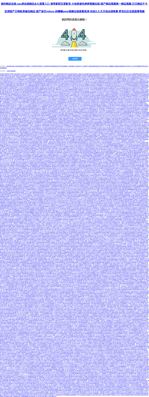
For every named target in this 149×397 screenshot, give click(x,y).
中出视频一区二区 (96, 150)
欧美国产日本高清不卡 (12, 105)
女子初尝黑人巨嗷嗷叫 (47, 122)
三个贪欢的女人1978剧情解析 (37, 190)
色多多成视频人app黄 (142, 279)
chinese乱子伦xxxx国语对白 (116, 296)
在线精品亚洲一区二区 (129, 193)
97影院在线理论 (140, 269)
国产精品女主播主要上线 (28, 269)
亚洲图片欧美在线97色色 (33, 290)
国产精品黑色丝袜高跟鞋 (135, 145)
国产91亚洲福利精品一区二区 (69, 327)
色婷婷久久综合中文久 (25, 339)
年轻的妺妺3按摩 (112, 300)
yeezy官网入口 (59, 226)
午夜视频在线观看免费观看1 (97, 215)
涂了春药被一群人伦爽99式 (8, 149)
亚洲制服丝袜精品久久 (14, 86)
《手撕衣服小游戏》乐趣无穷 (60, 336)
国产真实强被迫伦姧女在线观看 (110, 186)
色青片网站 (122, 337)
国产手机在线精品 (92, 178)
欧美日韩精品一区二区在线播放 (132, 169)
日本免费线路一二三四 (72, 326)
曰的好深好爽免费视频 (131, 160)
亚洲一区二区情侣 (41, 389)
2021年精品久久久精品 (100, 256)
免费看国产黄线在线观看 (98, 153)
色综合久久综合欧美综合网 (88, 386)
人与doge (4, 250)
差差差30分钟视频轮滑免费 (60, 253)
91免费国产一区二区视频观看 (134, 293)
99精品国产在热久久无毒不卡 (96, 239)
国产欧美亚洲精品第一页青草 (55, 296)
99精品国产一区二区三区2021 (93, 370)
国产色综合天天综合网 (35, 374)
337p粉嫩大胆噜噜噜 (52, 360)
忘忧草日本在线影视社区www (45, 267)
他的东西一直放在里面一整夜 (28, 243)
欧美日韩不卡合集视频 (7, 383)
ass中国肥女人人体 (123, 280)
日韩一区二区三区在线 (27, 160)
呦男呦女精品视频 (121, 81)
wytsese (130, 103)
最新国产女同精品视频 (137, 315)
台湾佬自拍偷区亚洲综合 (35, 236)
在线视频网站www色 (19, 360)
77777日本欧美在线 (37, 139)
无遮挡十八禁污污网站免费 (72, 360)
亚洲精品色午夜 (89, 219)
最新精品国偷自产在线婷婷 (46, 88)
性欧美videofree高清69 (85, 172)
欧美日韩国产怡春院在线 (53, 95)
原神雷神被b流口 (39, 169)
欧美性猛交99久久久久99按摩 (37, 299)
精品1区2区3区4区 (114, 113)
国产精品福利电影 (78, 310)
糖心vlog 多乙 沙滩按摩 (76, 149)
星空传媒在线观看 (85, 384)
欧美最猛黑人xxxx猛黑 (67, 148)
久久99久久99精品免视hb (140, 81)
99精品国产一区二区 (139, 179)
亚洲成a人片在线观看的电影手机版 (140, 324)
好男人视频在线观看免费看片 (23, 121)
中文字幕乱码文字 (34, 346)
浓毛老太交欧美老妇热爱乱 (106, 352)
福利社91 (61, 387)
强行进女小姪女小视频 (140, 370)
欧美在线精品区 (91, 317)
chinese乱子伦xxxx (13, 131)
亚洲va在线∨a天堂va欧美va (93, 367)
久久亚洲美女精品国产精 (36, 316)
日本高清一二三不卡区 (106, 237)
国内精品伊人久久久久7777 (13, 138)
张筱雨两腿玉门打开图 (49, 175)
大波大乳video (74, 387)
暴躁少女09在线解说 (61, 356)
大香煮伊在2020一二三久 (139, 188)
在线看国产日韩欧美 (36, 145)
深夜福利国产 (111, 139)
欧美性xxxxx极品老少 (50, 380)
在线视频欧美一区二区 (123, 145)
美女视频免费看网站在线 (17, 215)
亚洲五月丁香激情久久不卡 (39, 205)
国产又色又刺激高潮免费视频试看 (70, 216)
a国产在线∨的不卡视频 (85, 235)
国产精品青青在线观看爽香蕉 (125, 176)
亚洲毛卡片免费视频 (40, 101)
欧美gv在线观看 (114, 73)
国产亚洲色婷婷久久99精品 (88, 95)
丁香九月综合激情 (127, 75)
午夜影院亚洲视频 (87, 139)
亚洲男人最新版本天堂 (41, 162)
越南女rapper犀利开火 (87, 189)
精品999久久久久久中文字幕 (135, 139)
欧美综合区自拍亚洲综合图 (56, 129)
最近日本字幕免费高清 (23, 293)
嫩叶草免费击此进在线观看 (57, 376)
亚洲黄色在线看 (8, 247)
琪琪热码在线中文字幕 (91, 168)
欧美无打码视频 (90, 263)
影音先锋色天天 (83, 374)
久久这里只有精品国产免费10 (39, 173)
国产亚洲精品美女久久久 (92, 162)
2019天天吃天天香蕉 (121, 220)
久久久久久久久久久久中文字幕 (138, 290)
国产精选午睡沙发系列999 (134, 121)
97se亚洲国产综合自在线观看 (24, 122)
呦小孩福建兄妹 (79, 139)
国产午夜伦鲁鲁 (89, 316)
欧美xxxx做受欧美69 (44, 250)
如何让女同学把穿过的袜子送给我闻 (29, 393)
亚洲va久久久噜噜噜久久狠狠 (135, 280)
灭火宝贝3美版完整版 (106, 163)
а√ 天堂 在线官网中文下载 (119, 282)
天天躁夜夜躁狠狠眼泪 (103, 136)
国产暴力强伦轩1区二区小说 (118, 369)
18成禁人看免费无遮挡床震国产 (93, 156)
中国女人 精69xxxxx (99, 112)
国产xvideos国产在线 (91, 302)
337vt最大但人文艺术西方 (6, 89)
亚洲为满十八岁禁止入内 (80, 206)
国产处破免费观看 (30, 108)
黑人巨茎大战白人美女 (47, 362)
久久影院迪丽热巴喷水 (47, 354)
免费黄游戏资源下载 (66, 91)
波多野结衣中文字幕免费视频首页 (17, 334)
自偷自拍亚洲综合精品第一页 (96, 277)
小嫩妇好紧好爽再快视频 (10, 289)
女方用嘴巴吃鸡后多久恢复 (27, 198)
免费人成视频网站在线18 (141, 200)
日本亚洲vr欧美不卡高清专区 (130, 101)
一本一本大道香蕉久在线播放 (91, 296)
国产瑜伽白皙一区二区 (62, 92)
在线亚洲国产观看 (123, 346)
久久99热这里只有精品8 (92, 132)
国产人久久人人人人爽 (105, 126)
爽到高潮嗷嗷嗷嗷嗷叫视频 (131, 189)
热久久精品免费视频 (36, 122)
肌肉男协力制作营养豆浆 (49, 199)
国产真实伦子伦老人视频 (121, 202)
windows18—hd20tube (136, 119)
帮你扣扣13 (53, 125)
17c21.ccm (71, 145)
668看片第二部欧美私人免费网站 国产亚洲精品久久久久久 (54, 364)
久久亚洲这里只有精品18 (112, 236)
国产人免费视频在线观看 (67, 146)
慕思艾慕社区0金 (4, 192)
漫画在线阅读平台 (93, 113)
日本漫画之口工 (111, 202)
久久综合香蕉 (128, 210)
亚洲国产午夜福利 (49, 349)
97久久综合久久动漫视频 (77, 324)
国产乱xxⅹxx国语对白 (127, 327)
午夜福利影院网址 (10, 283)
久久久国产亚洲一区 (136, 317)
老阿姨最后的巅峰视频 (40, 83)
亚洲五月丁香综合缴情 (11, 354)
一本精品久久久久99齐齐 (106, 135)
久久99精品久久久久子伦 (30, 360)
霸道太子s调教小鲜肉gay (41, 155)
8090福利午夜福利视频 (24, 350)
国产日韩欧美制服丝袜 (12, 179)
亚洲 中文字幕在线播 (85, 363)
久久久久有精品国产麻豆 (52, 205)
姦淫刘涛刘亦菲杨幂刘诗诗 (112, 273)
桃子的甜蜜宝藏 (70, 329)
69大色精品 (65, 185)
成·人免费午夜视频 (49, 96)
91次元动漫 (141, 337)
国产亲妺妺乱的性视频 (75, 225)
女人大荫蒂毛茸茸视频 (60, 121)
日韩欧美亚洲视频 (132, 380)
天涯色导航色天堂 (133, 229)
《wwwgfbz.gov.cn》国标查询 (10, 236)
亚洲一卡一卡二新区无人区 (117, 319)
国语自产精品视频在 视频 (24, 113)
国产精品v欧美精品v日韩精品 (66, 233)
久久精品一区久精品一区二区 (47, 219)
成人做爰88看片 (122, 312)
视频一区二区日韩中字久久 (23, 240)
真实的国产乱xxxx (25, 384)
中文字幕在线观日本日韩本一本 (60, 145)
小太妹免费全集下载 (59, 394)
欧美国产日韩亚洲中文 (69, 260)
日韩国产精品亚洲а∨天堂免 (25, 131)
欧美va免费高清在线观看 (48, 139)
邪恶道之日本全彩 (4, 182)
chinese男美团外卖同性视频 (6, 273)
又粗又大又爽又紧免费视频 (108, 128)
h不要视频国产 (67, 293)
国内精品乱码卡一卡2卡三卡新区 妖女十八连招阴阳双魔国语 (25, 230)
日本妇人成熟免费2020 (60, 98)
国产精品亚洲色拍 (143, 320)
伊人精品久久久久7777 (114, 257)
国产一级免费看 (68, 75)
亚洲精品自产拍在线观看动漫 (135, 316)
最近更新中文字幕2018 (16, 162)
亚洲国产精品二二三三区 (124, 330)
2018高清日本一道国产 (10, 272)
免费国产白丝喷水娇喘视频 (69, 315)
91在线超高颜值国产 (75, 176)
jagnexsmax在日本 (131, 250)
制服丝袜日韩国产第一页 (68, 377)
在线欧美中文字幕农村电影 (132, 320)
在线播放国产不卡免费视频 (83, 131)
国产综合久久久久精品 (124, 230)
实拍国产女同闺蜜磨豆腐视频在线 (16, 212)
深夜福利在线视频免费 (42, 344)
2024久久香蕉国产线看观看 (96, 295)
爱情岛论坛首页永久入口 (75, 153)
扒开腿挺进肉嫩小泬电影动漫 (74, 340)
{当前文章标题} (11, 71)
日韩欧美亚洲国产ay (72, 156)
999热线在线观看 (123, 247)
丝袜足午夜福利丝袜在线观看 (18, 232)
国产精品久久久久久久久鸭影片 (15, 82)
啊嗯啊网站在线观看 (22, 98)
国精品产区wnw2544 (38, 383)
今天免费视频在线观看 (16, 119)
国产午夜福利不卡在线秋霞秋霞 (91, 250)
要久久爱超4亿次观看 (131, 185)
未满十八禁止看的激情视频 (82, 315)
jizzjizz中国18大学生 (88, 247)
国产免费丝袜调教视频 (19, 83)
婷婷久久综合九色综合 (79, 219)
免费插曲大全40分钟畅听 (61, 212)
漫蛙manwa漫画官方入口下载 (29, 379)
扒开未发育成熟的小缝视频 (24, 179)
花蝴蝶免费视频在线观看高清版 (128, 213)
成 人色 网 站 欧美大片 (96, 142)
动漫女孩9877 (133, 166)
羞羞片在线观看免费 (76, 136)
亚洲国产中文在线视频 (129, 239)
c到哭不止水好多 (53, 249)
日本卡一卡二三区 (73, 179)
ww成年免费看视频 (129, 360)
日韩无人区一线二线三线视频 (45, 272)
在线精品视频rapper (69, 354)
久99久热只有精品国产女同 (56, 315)
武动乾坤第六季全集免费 (49, 156)
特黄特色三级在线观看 (21, 91)
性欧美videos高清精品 (51, 168)
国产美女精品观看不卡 (118, 343)
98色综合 (120, 199)
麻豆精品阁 (95, 103)
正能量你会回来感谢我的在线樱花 (119, 386)
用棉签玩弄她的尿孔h (32, 189)
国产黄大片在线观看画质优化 (57, 277)
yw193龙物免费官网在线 (109, 228)
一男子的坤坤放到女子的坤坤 (136, 305)
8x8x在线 (130, 202)
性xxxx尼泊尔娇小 (103, 233)
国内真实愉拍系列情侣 (132, 85)
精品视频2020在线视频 (130, 352)
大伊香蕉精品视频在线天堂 (79, 350)
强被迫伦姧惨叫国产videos (86, 208)
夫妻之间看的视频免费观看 (113, 317)
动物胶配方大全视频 (39, 86)
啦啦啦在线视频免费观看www (125, 186)
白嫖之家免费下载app (17, 309)
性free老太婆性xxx (4, 135)
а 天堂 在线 (96, 219)
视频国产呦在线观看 (106, 379)
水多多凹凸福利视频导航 (105, 99)
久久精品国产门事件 (80, 210)
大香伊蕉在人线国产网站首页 (115, 242)
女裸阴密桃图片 (66, 213)
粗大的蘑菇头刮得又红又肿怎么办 (101, 297)
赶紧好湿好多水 (12, 158)
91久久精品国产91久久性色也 (82, 113)
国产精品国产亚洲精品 (126, 362)
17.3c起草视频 (67, 342)
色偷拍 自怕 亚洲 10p (47, 93)
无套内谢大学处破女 (64, 95)
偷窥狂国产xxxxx (18, 101)
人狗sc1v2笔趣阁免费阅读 (94, 240)
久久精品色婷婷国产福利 (35, 132)
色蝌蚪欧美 (24, 118)
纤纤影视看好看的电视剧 (55, 285)
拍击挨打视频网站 (38, 336)
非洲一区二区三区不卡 (136, 363)
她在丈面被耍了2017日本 (92, 108)
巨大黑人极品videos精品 (58, 75)
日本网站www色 (91, 309)
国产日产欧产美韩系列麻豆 (93, 382)
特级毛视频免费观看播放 (109, 266)
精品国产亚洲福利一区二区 (53, 263)
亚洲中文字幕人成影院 (65, 182)
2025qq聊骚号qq (120, 277)
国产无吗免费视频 (28, 322)
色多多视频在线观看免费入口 (138, 319)
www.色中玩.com (102, 353)
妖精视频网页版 (101, 350)
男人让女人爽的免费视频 (34, 183)
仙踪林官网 (94, 346)
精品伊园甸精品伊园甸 (55, 290)
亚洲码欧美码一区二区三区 (124, 350)
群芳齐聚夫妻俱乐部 (130, 282)
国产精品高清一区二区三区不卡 (39, 111)
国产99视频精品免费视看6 (26, 139)
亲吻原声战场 (41, 302)
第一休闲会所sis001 (72, 199)
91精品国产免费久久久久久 (79, 332)
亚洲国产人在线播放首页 (84, 369)
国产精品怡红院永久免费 (138, 176)
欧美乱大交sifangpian (143, 229)
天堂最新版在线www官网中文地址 (72, 277)
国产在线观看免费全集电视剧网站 (88, 92)
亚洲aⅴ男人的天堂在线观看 (116, 192)
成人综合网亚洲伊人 (140, 353)
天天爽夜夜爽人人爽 (97, 393)
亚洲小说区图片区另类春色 (59, 142)
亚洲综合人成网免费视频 (37, 252)
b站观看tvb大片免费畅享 (14, 393)
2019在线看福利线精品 (49, 121)
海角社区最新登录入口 (58, 354)
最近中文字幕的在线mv (12, 208)
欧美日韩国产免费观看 (41, 76)
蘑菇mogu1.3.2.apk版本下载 (10, 394)
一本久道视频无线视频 (32, 315)
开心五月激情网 (85, 119)
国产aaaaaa (3, 79)
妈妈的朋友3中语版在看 (44, 235)
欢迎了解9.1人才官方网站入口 (49, 396)
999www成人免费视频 (93, 233)
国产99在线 (93, 276)
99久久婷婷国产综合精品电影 (46, 310)
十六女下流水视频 (15, 386)
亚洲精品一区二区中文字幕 (117, 101)
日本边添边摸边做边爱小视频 (37, 115)
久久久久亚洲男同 (106, 193)
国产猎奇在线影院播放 (129, 344)
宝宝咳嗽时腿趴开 (78, 362)
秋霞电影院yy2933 (79, 270)
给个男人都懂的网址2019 (139, 265)
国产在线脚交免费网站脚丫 (109, 152)
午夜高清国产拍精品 (4, 200)
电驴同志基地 (76, 208)
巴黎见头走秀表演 (77, 189)
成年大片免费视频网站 (42, 106)
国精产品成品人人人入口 (54, 209)
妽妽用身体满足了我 (125, 149)
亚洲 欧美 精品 (140, 160)
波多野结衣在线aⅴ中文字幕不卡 (112, 140)
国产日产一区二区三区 (8, 159)
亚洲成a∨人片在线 (15, 172)
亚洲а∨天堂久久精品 (85, 215)
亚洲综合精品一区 (13, 277)
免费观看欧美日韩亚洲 (107, 175)
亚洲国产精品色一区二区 (18, 112)
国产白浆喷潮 (15, 190)
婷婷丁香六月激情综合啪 (103, 91)
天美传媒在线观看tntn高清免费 (33, 81)
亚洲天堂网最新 (71, 212)
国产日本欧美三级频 (115, 289)
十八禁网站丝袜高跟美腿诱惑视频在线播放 (107, 372)
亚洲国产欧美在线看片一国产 (22, 343)
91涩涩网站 (138, 209)
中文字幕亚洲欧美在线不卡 (70, 175)
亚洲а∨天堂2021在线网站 (52, 123)
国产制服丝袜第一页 (16, 209)
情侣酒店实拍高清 (61, 382)
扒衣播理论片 (83, 121)
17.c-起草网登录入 (140, 270)
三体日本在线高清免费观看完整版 (49, 333)
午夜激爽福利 (60, 367)
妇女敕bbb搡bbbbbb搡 (50, 273)
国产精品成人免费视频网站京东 (64, 243)
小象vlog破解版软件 (66, 228)
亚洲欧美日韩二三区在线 (139, 175)
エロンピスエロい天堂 (102, 213)
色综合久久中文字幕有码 (60, 188)
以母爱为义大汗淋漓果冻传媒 (105, 376)
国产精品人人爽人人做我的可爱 (130, 198)
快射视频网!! (8, 282)
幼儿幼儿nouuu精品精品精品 (132, 76)
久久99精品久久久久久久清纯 (94, 121)
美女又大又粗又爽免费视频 (121, 205)
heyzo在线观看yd (16, 109)
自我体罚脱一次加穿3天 (131, 88)
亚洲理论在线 (39, 220)
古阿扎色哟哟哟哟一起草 (37, 340)
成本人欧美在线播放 (140, 257)
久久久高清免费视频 (113, 280)
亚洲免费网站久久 (121, 387)
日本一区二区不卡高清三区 (67, 320)
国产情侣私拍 (41, 247)
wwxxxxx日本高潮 (65, 344)
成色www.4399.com (131, 255)
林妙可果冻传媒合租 (67, 129)
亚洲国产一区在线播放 (71, 93)
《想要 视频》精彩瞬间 (104, 392)
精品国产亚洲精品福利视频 (138, 165)
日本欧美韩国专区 (67, 296)
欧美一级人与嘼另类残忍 (8, 228)
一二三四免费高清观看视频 (8, 285)
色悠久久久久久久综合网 (117, 237)
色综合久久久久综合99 (113, 230)
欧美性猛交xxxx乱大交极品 (136, 228)
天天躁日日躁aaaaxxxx (18, 235)
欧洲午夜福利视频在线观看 (72, 169)
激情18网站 (129, 105)
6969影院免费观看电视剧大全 (97, 289)
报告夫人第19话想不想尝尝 (22, 329)
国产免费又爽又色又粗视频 (99, 336)
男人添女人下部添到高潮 (17, 233)
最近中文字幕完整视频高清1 (101, 309)
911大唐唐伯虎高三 (130, 323)
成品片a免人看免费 (113, 148)
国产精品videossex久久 (124, 86)
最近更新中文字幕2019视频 (66, 350)
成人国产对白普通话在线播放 (70, 366)
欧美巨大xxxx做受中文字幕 (25, 280)
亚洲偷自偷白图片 (27, 215)
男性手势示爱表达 (70, 166)
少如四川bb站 (102, 111)
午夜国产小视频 (18, 363)
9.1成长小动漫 (25, 253)
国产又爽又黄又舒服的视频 (128, 232)
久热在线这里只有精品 (137, 96)
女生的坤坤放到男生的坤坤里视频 (32, 364)
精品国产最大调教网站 (133, 153)
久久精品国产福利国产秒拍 (117, 126)
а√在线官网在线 (55, 178)
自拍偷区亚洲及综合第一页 (79, 389)
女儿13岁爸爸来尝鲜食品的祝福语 (50, 289)
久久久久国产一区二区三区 (137, 350)
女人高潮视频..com (103, 103)
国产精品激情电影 (41, 168)
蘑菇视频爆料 (111, 78)
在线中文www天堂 (40, 245)
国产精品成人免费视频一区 (66, 208)
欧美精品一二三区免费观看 (15, 239)
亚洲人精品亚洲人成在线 (8, 108)
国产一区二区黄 (18, 88)
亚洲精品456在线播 (28, 223)
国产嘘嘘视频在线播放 (13, 132)
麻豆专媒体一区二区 (84, 239)
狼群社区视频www (107, 170)
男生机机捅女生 (115, 163)
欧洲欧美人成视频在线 (38, 367)
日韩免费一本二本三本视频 (24, 105)
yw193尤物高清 (106, 347)
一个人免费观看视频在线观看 (46, 313)
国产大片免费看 (81, 366)
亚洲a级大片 (125, 260)
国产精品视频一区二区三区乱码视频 (132, 128)
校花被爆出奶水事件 (22, 307)
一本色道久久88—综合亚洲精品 (22, 149)
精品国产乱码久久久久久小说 (29, 95)
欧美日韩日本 (71, 289)
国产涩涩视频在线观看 (11, 203)
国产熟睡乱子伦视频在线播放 (115, 219)
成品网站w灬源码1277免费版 (90, 362)
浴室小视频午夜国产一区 (115, 297)
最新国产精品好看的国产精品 (85, 387)
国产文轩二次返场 (103, 290)
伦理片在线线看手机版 (88, 182)
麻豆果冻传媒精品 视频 (115, 188)
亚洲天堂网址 (145, 108)
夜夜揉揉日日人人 (128, 92)
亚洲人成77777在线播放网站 (35, 329)
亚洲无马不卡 (116, 83)
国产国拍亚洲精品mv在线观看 (48, 246)
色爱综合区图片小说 (34, 343)
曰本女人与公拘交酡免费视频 (131, 329)
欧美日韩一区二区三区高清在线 (96, 93)
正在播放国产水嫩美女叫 (92, 342)
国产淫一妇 (9, 250)
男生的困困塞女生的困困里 (58, 109)
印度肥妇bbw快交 (101, 346)
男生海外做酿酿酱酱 (29, 212)
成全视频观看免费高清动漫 (104, 179)
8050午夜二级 (124, 103)
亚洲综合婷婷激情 (45, 215)
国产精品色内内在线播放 (96, 347)
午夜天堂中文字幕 (69, 112)
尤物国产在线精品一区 (105, 367)
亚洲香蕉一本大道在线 (49, 292)
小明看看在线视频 (48, 198)
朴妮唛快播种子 (100, 85)
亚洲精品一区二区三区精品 (88, 205)
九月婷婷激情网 (32, 76)
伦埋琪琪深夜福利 (10, 376)
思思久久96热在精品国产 (130, 343)
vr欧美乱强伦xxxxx (6, 143)
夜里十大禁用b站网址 (143, 230)
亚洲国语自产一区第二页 (35, 337)
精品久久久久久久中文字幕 (76, 102)
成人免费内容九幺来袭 (14, 213)
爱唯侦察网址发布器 (37, 143)
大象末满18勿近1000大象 (24, 175)
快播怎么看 (2, 322)
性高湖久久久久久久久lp (38, 322)
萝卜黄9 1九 (130, 346)
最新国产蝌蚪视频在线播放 (18, 319)
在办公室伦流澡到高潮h (11, 307)
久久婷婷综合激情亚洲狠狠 (121, 139)
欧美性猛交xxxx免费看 (63, 235)
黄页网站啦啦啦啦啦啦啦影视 (65, 78)
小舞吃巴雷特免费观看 (81, 380)
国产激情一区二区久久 (104, 132)
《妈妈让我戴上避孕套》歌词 (113, 306)
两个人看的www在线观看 (87, 306)
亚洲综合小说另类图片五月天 (92, 126)
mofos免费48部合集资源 (13, 245)
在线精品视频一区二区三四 (54, 303)
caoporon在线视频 (141, 126)
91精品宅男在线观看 (126, 339)
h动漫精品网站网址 (103, 267)
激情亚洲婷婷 (83, 392)
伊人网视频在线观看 (23, 282)
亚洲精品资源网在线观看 (13, 150)
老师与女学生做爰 (83, 128)
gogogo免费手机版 (33, 140)
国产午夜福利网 (94, 319)
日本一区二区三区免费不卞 (52, 384)
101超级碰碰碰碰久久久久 (123, 366)
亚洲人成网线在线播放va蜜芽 (65, 83)
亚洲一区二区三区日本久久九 (41, 116)
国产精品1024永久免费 (132, 382)
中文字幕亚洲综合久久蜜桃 (130, 126)
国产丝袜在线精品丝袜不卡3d (34, 218)
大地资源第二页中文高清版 (53, 138)
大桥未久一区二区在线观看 (130, 123)
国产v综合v (123, 255)
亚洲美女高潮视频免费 (18, 222)
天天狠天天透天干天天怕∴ (110, 332)
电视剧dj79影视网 (59, 126)
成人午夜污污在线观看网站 (68, 180)
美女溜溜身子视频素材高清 (78, 296)
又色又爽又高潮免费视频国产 (103, 146)
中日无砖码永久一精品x (38, 223)
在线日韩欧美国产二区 (131, 116)
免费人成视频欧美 (13, 186)
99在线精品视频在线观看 (128, 111)
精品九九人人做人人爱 (84, 266)
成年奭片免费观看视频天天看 (87, 333)
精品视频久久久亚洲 (89, 83)
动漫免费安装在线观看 (74, 239)
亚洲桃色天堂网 (113, 253)
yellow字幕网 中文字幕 (109, 85)
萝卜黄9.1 (73, 108)
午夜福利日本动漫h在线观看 (57, 165)
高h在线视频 (111, 364)
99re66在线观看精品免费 (26, 260)
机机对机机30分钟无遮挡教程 (7, 225)
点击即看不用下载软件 (16, 275)
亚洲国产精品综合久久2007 (26, 176)
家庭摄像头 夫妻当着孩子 (118, 99)
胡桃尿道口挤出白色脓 (33, 78)
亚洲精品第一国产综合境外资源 (25, 246)
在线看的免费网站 (139, 367)
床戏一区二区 (51, 259)
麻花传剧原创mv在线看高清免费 (43, 295)
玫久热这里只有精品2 (127, 219)
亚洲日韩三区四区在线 (48, 394)
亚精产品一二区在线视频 (73, 96)
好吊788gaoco (19, 266)
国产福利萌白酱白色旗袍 (100, 390)
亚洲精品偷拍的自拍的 (26, 347)
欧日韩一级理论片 (31, 245)
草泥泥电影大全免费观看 (122, 279)
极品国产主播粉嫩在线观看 (32, 366)
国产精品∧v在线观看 (122, 253)
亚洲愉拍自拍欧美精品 (103, 363)
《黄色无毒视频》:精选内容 (64, 149)
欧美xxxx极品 (43, 149)
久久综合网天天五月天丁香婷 (61, 346)
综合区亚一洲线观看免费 (48, 143)
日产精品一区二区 (136, 362)
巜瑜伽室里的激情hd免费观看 (72, 192)
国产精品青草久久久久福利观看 (23, 158)
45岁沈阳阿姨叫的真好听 (71, 319)
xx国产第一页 (23, 189)
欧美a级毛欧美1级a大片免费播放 (74, 312)
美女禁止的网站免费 (135, 93)
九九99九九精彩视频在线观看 (141, 272)
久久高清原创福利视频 (123, 91)
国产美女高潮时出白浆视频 (132, 337)
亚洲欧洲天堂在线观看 (54, 286)
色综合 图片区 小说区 (67, 223)
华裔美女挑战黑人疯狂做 (80, 367)
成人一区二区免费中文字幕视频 (19, 218)
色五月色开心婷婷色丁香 (99, 212)
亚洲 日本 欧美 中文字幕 (93, 329)
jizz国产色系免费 (122, 148)
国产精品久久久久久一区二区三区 (130, 295)
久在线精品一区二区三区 (124, 363)
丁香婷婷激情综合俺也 (69, 300)
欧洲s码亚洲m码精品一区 (105, 226)
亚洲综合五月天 (26, 346)
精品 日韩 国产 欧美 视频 (72, 267)
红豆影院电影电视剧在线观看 (97, 303)
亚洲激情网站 (11, 287)
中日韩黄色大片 (69, 310)
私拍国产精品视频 (121, 155)
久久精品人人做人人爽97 (98, 173)
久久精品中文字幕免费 (110, 92)
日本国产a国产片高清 (36, 232)
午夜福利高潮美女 (43, 327)
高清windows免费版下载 (73, 309)
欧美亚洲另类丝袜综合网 (85, 360)
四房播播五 (107, 262)
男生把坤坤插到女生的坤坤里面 (124, 393)
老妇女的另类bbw (79, 250)
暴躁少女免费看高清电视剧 (50, 128)
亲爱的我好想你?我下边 (107, 106)
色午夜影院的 (8, 242)
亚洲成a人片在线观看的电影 (31, 165)
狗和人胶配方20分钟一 (52, 102)
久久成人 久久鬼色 (104, 218)
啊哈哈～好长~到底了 (61, 392)
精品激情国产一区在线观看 (30, 233)
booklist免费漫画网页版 (118, 329)
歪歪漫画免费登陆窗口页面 (79, 126)
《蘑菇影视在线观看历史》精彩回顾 (16, 142)
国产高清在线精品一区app (23, 180)
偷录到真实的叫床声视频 (77, 279)
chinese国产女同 (52, 163)
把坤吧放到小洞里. (124, 305)
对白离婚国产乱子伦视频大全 (51, 115)
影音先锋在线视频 (4, 299)
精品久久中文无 (47, 216)
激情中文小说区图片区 (18, 364)
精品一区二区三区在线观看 (78, 293)
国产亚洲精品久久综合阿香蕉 (96, 223)
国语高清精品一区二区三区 (30, 206)
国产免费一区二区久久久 (121, 85)
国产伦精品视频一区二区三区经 (18, 99)
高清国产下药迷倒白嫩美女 (18, 389)
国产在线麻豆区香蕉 (73, 209)
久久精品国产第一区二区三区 (67, 287)
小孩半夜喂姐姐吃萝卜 (63, 333)
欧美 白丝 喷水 (114, 379)
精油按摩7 (32, 208)
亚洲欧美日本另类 (92, 143)
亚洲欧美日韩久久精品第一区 (49, 266)
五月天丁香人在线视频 (29, 362)
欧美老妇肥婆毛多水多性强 (132, 312)
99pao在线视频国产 (38, 198)
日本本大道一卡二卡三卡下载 (122, 285)
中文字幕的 (113, 179)
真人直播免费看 (15, 374)
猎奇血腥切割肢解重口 (128, 199)
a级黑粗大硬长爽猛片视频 (10, 337)
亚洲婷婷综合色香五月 (66, 86)
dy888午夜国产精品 (66, 285)
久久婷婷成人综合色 (51, 356)
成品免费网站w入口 (7, 118)
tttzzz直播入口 (143, 245)
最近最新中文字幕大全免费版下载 (60, 183)
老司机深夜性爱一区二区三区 (64, 136)
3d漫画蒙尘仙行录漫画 (79, 255)
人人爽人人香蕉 (50, 98)
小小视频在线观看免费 (113, 265)
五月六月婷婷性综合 (71, 82)
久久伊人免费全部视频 (7, 269)
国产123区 (50, 327)
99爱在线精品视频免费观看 (57, 103)
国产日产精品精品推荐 (36, 270)
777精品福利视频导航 (7, 190)
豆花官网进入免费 (8, 396)
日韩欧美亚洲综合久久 (71, 135)
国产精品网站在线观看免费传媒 (54, 390)
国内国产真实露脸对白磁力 (39, 176)
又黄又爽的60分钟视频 (50, 193)
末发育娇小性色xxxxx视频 (21, 306)
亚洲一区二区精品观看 (52, 76)
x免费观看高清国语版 (121, 246)
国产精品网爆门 (72, 236)
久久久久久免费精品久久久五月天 (40, 353)
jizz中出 (18, 340)
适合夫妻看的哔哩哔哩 (101, 259)
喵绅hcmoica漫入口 (48, 350)
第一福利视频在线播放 (70, 101)
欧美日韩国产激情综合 (108, 269)
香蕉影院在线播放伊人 (103, 198)
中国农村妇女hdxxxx (89, 260)
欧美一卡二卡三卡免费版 (98, 334)
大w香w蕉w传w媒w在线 (30, 382)
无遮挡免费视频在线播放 (37, 192)
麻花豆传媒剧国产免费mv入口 (19, 259)
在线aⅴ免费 (4, 116)
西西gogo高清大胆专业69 (124, 313)
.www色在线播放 (86, 170)
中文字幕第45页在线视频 (78, 259)
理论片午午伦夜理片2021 (141, 239)
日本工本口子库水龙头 (108, 116)
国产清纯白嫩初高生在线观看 (38, 109)
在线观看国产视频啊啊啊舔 (92, 275)
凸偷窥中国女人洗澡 (87, 79)
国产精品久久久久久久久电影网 (96, 118)
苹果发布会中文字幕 (29, 276)
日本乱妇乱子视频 (118, 349)
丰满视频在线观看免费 (31, 99)
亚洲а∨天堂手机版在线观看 (119, 190)
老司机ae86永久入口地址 (117, 208)
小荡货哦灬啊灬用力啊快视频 (127, 203)
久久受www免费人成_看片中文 (27, 392)
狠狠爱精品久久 (22, 323)
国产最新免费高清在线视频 (126, 306)
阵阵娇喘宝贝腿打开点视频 (139, 219)
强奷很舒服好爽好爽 (14, 372)
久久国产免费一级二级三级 (34, 237)
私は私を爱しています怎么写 (79, 198)
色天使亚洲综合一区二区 (56, 280)
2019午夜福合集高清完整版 (26, 372)
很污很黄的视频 (70, 370)
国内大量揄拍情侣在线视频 (64, 76)
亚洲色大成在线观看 (118, 102)
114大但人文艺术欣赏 (49, 192)
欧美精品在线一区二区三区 (139, 299)
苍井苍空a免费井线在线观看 (96, 88)
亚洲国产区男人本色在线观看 (107, 229)
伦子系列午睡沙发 (123, 236)
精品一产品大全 (120, 92)
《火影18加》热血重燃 (139, 173)
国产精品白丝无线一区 (112, 176)
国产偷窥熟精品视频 (47, 370)
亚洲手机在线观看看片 (91, 273)
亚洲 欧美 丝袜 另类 (23, 170)
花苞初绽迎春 (139, 386)
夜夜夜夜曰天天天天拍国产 (38, 380)
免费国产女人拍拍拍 (48, 326)
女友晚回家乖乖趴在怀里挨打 (11, 148)
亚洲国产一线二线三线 (50, 392)
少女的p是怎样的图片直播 (37, 228)
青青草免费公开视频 (140, 250)
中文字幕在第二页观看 (13, 116)
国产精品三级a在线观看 (91, 257)
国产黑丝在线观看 (49, 300)
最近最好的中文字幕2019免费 (38, 332)
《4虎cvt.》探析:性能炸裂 (35, 125)
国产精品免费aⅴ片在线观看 (19, 247)
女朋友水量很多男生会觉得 (73, 297)
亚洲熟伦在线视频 (138, 360)
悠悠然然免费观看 (44, 387)
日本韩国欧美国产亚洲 (127, 132)
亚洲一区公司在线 (62, 82)
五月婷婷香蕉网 (107, 386)
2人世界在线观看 (60, 193)
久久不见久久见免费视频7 (137, 149)
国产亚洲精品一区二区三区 (55, 91)
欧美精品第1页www (16, 118)
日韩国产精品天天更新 (97, 116)
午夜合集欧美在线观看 (90, 287)
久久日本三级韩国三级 (103, 249)
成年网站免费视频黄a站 (93, 383)
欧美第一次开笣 (138, 140)
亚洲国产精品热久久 (135, 292)
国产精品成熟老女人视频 (22, 255)
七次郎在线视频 (105, 121)
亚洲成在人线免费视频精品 (24, 186)
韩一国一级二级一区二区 (15, 160)
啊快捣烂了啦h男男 (105, 75)
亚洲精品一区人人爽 (53, 387)
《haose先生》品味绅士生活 (127, 286)
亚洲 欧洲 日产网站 (48, 324)
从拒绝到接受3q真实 (72, 273)
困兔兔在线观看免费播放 (17, 256)
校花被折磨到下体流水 (74, 183)
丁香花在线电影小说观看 (25, 75)
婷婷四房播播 (94, 363)
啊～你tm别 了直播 (93, 226)
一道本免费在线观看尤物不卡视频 (113, 216)
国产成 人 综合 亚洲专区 (72, 128)
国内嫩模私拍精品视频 (124, 200)
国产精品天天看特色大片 (31, 247)
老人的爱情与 (63, 312)
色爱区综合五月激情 (111, 353)
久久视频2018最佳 (80, 165)
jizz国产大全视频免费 (19, 79)
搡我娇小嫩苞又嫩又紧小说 (39, 229)
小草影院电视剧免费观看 (64, 176)
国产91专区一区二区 (89, 129)
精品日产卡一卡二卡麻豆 (94, 352)
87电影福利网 (136, 245)
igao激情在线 (34, 105)
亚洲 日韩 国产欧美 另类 (83, 93)
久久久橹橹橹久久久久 (58, 240)
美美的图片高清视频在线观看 (13, 123)
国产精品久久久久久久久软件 (73, 188)
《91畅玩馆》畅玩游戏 (76, 182)
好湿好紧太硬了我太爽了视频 (8, 91)
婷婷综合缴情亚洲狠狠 (27, 173)
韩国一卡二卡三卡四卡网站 (85, 159)
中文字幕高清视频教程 (76, 386)
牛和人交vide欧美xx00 (14, 139)
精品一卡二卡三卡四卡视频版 (119, 243)
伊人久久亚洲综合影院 (83, 344)
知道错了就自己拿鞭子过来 (77, 202)
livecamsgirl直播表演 (61, 237)
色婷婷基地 (58, 380)
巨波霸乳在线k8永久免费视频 (85, 336)
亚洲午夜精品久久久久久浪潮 (123, 152)
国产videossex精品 (8, 332)
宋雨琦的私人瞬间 (113, 91)
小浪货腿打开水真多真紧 (84, 305)
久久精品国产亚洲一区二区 (73, 374)
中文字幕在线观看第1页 (92, 109)
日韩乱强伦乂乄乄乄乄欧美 (51, 245)
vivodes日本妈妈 (46, 132)
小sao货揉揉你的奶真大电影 (121, 206)
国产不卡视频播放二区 (47, 240)
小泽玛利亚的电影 (108, 243)
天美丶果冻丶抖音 (135, 263)
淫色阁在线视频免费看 (72, 322)
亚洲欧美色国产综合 (87, 103)
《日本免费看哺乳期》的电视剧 (55, 119)
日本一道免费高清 (11, 266)
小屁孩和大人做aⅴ (46, 218)
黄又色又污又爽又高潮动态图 (79, 275)
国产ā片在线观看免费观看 (125, 112)
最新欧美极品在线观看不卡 (141, 125)
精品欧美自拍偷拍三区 (139, 276)
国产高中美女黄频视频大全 (11, 113)
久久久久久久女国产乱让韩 (117, 262)
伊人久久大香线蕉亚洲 (73, 88)
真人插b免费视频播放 (94, 195)
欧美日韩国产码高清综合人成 (51, 276)
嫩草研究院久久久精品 (32, 307)
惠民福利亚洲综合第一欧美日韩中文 (59, 236)
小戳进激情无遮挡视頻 (29, 89)
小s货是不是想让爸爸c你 (115, 132)
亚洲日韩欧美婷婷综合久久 (113, 337)
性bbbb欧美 (47, 312)
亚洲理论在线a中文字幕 (25, 150)
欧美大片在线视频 (12, 312)
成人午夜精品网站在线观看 (114, 276)
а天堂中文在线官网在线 (11, 146)
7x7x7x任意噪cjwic (26, 153)
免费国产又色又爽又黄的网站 (58, 319)
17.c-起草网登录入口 (64, 153)
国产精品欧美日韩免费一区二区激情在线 (137, 383)
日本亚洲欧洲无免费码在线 (140, 159)
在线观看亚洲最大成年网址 (138, 289)
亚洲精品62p (104, 364)
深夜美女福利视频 (77, 75)
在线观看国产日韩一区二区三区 (108, 370)
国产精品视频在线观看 (52, 173)
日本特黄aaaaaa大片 (19, 225)
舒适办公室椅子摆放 (17, 85)
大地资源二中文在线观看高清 (137, 366)
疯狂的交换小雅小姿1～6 (79, 269)
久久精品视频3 (62, 267)
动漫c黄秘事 (100, 293)
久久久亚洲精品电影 (33, 390)
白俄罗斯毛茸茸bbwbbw (89, 330)
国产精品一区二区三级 (58, 190)
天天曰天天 (129, 243)
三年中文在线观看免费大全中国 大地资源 (133, 225)
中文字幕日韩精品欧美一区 (37, 128)
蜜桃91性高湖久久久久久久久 (17, 206)
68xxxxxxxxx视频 (25, 196)
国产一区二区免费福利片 (68, 206)
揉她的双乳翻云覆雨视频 (128, 283)
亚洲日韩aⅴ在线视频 (129, 179)
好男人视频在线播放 (113, 312)
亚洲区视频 (95, 340)
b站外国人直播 (30, 116)
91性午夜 (125, 293)
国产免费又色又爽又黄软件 (50, 200)
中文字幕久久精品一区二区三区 (134, 303)
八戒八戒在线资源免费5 (19, 159)
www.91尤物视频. (7, 265)
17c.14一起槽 (28, 192)
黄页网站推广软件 (83, 253)
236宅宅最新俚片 (73, 346)
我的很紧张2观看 (6, 119)
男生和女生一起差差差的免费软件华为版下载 (135, 376)
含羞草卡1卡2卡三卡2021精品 (89, 78)
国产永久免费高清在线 (61, 340)
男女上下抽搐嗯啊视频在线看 (16, 210)
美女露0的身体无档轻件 (80, 370)
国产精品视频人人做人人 (45, 78)
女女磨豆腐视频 (130, 196)
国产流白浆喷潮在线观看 (116, 272)
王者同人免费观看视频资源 (118, 360)
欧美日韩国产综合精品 (129, 125)
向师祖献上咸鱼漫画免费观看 (111, 93)
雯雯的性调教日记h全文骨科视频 (132, 99)
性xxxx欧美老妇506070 (64, 205)
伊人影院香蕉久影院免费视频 (141, 190)
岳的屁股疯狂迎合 (49, 223)
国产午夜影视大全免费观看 (137, 102)
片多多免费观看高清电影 (127, 172)
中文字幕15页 (105, 252)
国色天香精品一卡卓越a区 (52, 225)
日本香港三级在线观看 (86, 75)
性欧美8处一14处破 (18, 295)
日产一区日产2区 (131, 386)
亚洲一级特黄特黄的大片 (74, 115)
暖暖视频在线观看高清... (6, 112)
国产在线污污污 (57, 223)
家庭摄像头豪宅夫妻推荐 (34, 255)
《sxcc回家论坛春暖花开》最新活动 (135, 259)
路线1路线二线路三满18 (58, 112)
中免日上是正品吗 (42, 307)
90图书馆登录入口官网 (30, 389)
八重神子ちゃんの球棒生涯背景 (135, 260)
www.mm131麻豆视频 (95, 131)
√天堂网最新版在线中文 (110, 108)
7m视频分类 (19, 379)
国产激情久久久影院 (62, 196)
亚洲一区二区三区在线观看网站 (68, 140)
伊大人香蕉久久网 (123, 223)
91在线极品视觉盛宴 (80, 180)
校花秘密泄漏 (27, 279)
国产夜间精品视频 (16, 205)
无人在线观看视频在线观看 (128, 216)
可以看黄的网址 (92, 140)
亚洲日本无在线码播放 (94, 73)
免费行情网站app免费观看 (10, 333)
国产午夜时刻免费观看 (60, 192)
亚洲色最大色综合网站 (31, 259)
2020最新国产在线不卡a (15, 200)
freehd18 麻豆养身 (9, 373)
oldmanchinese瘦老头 (9, 216)
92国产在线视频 (108, 343)
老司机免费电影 (31, 129)
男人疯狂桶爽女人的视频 (77, 111)
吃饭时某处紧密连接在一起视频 (100, 247)
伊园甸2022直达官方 (88, 98)
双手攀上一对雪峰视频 (29, 199)
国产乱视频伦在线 (144, 93)
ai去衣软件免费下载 (59, 293)
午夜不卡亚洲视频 (136, 393)
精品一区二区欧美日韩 (101, 374)
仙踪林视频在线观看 (124, 113)
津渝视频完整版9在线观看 (24, 135)
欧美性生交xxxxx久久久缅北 (50, 202)
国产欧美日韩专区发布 (15, 263)
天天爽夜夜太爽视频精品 (120, 105)
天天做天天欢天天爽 (71, 195)
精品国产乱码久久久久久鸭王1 (13, 196)
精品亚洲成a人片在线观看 (117, 193)
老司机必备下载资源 (115, 347)
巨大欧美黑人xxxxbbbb (51, 379)
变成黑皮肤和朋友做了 (90, 145)
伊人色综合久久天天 (41, 98)
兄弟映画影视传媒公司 (15, 93)
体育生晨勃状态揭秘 (139, 394)
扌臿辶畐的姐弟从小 (130, 353)
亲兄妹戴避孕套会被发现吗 (137, 330)
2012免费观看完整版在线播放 (128, 233)
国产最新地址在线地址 (79, 287)
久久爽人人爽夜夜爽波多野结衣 (97, 384)
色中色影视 (99, 128)
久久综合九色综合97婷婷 (88, 199)
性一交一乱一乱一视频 (94, 190)
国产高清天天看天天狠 (112, 185)
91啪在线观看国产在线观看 (135, 273)
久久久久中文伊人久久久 (97, 235)
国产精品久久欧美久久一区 (127, 252)
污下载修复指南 (23, 168)
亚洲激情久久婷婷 (28, 216)
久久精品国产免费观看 (30, 225)
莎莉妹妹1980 (5, 229)
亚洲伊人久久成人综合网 (53, 330)
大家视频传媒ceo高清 (105, 209)
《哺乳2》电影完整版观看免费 (128, 222)
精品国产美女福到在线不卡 (40, 275)
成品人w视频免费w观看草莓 (124, 324)
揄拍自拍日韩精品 (57, 327)
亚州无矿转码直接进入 (124, 168)
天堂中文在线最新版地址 (33, 118)
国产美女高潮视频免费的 (46, 306)
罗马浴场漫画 (67, 122)
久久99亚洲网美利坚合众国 (45, 112)
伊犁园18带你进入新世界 (51, 83)
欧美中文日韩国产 (63, 295)
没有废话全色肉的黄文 (137, 327)
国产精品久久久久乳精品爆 (108, 89)
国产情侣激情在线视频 (142, 155)
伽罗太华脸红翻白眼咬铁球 (73, 172)
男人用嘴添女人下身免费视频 (101, 263)
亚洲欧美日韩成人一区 (89, 265)
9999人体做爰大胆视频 (102, 312)
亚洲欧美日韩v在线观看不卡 (123, 118)
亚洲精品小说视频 (8, 170)
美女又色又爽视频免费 (32, 287)
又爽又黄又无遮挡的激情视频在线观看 (63, 316)
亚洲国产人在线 (83, 192)
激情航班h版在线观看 (113, 330)
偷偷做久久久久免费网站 (34, 219)
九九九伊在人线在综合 (49, 86)
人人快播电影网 (125, 228)
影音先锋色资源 (14, 282)
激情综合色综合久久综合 (34, 282)
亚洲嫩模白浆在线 (98, 152)
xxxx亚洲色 (136, 283)
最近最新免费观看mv (12, 180)
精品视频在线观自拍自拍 (63, 102)
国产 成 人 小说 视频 (6, 319)
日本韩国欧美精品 (120, 353)
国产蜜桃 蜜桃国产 (47, 210)
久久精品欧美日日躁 (61, 163)
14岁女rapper (5, 366)
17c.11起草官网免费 (105, 73)
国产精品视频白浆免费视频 (100, 129)
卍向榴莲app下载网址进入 (50, 297)
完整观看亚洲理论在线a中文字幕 (25, 394)
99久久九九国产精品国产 (74, 92)
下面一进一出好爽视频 (52, 170)
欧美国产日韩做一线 (134, 275)
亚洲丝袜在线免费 (119, 357)
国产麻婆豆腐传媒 (68, 259)
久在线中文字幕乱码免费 (95, 89)
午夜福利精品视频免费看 (26, 263)
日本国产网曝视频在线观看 (70, 89)
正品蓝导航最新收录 (118, 322)
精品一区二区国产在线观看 (68, 242)
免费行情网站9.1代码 (19, 73)
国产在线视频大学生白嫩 (22, 203)
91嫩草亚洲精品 (123, 121)
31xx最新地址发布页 (20, 96)
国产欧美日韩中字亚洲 (36, 386)
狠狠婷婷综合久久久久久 (113, 166)
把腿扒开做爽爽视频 (7, 262)
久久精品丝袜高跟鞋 (49, 152)
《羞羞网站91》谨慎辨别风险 (127, 140)
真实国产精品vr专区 (58, 81)
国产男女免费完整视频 (42, 206)
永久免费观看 (53, 132)
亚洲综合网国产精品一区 (121, 162)
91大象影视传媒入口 (14, 327)
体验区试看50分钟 (77, 78)
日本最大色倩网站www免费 (137, 313)
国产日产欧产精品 (96, 229)
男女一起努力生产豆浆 (100, 199)
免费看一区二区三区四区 (63, 247)
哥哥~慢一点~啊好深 (108, 293)
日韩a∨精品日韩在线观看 (61, 347)
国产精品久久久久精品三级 (114, 213)
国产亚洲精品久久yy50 (55, 146)
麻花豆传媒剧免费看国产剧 (136, 152)
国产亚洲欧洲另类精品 (9, 103)
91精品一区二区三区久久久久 (129, 374)
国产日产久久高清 (42, 390)
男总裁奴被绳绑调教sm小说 (39, 82)
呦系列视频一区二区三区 (58, 210)
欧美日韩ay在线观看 (114, 121)
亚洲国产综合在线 (19, 362)
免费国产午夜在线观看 (96, 193)
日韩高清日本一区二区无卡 (56, 203)
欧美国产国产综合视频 (131, 155)
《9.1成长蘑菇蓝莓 (29, 373)
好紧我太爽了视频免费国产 (21, 285)
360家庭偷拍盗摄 (37, 246)
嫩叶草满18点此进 (84, 223)
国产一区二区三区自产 (38, 297)
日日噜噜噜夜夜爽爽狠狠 (29, 295)
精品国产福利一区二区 (86, 249)
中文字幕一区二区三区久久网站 (73, 218)
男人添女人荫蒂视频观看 (27, 275)
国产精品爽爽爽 (122, 303)
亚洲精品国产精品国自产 (122, 332)
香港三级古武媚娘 (92, 128)
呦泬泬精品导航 (137, 333)
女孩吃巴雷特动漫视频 (137, 210)
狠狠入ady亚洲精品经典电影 (36, 121)
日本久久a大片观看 (98, 324)
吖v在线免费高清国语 (39, 276)
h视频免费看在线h (70, 317)
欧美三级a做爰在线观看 (58, 79)
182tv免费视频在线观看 (102, 133)
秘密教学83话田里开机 (90, 85)
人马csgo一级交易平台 (8, 387)
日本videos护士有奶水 (134, 266)
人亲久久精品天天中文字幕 (47, 126)
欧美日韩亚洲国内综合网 (110, 220)
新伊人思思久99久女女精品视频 (131, 109)
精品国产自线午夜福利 (22, 354)
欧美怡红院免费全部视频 (90, 293)
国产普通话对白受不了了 (69, 272)
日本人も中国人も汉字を (20, 103)
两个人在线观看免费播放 (103, 270)
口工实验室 (93, 133)
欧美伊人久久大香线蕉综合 (141, 111)
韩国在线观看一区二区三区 (135, 163)
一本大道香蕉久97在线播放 (58, 299)
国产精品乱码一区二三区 (36, 135)
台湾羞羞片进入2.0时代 (49, 131)
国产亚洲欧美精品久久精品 (88, 390)
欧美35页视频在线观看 (124, 93)
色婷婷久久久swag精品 (119, 180)
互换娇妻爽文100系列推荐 (107, 382)
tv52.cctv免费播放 (122, 196)
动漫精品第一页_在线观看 (143, 223)
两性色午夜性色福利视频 (91, 313)
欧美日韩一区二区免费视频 (62, 125)
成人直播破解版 (110, 205)
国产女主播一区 (64, 209)
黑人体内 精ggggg (13, 135)
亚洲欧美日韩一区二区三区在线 (92, 209)
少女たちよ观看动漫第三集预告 (45, 105)
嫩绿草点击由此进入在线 (62, 266)
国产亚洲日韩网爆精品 (118, 333)
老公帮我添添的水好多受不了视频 (87, 125)
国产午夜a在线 (74, 186)
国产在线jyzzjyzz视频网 (141, 213)
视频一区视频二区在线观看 (72, 356)
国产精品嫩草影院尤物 (18, 89)
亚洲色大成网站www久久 (97, 172)
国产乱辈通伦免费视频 (115, 82)
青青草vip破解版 (39, 199)
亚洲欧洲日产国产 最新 (12, 293)
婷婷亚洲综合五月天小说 (128, 272)
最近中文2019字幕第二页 (142, 343)
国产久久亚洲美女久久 (28, 330)
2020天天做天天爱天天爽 (39, 342)
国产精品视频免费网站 (40, 182)
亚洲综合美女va (122, 215)
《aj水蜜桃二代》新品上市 (80, 382)
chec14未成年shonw (142, 390)
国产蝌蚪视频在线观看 (24, 299)
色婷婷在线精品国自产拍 (73, 230)
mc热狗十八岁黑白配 (81, 108)
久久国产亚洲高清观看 (51, 243)
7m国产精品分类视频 (79, 299)
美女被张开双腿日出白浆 (94, 135)
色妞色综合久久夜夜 (72, 143)
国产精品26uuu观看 (47, 329)
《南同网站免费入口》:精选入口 (9, 102)
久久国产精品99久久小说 (116, 209)
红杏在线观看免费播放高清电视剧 (90, 136)
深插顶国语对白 (81, 99)
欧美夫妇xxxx (41, 324)
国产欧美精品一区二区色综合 (90, 91)
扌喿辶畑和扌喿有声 (68, 307)
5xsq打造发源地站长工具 (48, 160)
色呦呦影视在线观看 (118, 131)
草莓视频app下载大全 (87, 340)
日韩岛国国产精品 (130, 220)
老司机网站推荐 (7, 259)
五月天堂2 (140, 122)
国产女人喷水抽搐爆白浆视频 (27, 86)
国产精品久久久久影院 (75, 252)
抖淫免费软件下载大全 (94, 307)
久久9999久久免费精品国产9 (28, 123)
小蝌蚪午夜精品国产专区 (138, 156)
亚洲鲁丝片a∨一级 (65, 373)
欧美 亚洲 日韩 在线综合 (76, 170)
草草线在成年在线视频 (46, 113)
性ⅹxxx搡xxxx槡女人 (117, 159)
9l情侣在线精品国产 (79, 81)
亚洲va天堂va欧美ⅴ (38, 394)
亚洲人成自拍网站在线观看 (135, 332)
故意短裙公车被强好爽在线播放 (38, 384)
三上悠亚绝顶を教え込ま (51, 302)
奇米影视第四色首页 (10, 322)
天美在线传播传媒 (28, 297)
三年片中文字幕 (77, 306)
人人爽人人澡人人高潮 (52, 149)
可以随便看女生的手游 (106, 225)
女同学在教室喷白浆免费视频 (115, 198)
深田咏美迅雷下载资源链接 (105, 342)
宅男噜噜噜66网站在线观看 (20, 300)
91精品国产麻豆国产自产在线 (42, 285)
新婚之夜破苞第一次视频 (81, 376)
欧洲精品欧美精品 (128, 299)
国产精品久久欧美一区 (63, 239)
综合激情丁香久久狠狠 (19, 310)
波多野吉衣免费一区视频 (9, 226)
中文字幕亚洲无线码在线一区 (80, 233)
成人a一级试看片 (115, 292)
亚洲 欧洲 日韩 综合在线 (72, 305)
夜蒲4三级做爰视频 (62, 173)
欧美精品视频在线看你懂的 (47, 81)
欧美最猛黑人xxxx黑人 (37, 334)
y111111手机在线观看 (89, 299)
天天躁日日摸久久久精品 (60, 135)
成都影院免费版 (67, 387)
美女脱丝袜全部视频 (97, 222)
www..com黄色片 (134, 230)
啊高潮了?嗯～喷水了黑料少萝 (54, 269)
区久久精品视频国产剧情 (114, 255)
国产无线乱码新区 (67, 203)
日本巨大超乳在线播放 (70, 379)
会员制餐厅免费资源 (124, 166)
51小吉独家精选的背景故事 (126, 173)
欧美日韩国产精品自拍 (87, 153)
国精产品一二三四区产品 (142, 307)
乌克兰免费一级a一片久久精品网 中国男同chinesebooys (48, 359)
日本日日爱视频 (110, 123)
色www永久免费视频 (42, 95)
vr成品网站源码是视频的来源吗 (66, 353)
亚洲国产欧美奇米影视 (60, 195)
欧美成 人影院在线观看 (132, 148)
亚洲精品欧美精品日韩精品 (119, 160)
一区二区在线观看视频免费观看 (110, 145)
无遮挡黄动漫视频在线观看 (72, 262)
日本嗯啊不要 (70, 132)
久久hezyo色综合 (104, 383)
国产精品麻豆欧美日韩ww (110, 387)
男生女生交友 (62, 116)
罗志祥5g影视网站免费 (46, 166)
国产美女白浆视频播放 (38, 200)
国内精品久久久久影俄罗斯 (101, 265)
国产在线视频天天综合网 (102, 168)
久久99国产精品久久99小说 (17, 302)
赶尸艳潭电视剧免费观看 (36, 156)
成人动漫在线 (82, 86)
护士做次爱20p (66, 393)
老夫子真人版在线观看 (69, 226)
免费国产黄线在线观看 (111, 316)
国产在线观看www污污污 (36, 240)
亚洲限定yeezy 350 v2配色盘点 (107, 240)
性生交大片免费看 (120, 240)
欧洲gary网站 (129, 215)
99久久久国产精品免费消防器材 (90, 111)
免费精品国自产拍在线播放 (115, 327)
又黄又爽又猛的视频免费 (87, 200)
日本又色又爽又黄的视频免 (129, 209)
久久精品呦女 (100, 178)
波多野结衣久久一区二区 (110, 155)
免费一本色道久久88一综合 (102, 148)
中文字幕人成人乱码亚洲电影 (55, 213)
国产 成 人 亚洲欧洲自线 (135, 113)
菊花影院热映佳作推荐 (77, 330)
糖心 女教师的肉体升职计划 (96, 266)
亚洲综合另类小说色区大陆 (112, 200)
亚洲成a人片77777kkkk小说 (113, 149)
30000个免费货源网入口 (110, 384)
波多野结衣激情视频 (107, 142)
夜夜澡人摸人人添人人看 (83, 285)
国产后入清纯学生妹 (79, 377)
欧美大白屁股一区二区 (68, 323)
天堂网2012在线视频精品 (61, 156)
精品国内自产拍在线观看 (37, 202)
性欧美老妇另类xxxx (123, 73)
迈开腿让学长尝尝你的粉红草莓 (27, 182)
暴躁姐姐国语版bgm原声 (74, 384)
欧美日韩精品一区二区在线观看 (67, 250)
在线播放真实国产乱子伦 (78, 83)
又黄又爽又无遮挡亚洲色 (53, 208)
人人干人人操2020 (83, 169)
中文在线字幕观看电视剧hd (137, 389)
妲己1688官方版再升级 (99, 279)
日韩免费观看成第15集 (73, 295)
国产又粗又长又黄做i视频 (76, 205)
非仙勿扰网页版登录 (83, 186)
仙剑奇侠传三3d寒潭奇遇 (132, 122)
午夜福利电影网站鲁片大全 (98, 159)
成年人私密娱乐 (73, 99)
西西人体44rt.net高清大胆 (48, 260)
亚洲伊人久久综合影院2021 (94, 364)
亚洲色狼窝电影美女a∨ (101, 78)
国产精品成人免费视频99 (29, 210)
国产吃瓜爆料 (126, 342)
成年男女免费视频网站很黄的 (53, 182)
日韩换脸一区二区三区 (20, 366)
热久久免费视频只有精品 (76, 152)
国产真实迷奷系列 (82, 156)
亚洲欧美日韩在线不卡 (86, 228)
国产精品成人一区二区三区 (17, 296)
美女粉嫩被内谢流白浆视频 (67, 352)
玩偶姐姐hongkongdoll (112, 129)
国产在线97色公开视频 (100, 205)
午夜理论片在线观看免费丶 (107, 326)
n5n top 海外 (55, 267)
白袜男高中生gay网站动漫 (80, 132)
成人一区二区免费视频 (133, 334)
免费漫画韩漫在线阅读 (27, 273)
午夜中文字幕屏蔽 (107, 295)
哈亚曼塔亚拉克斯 (81, 168)
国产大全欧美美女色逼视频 (58, 113)
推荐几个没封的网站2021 (100, 356)
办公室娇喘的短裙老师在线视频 (42, 242)
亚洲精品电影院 (67, 215)
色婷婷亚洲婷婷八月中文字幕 (83, 101)
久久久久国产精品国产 (82, 135)
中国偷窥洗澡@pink (79, 300)
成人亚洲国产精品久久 (17, 342)
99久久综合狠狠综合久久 (133, 79)
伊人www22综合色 (107, 299)
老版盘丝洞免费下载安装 (103, 362)
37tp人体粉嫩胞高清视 (32, 352)
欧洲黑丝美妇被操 (75, 215)
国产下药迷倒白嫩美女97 (141, 323)
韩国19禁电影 (19, 169)
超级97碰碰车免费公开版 (91, 372)
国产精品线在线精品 (58, 158)
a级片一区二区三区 (119, 235)
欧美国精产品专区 (115, 173)
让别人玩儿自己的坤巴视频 (9, 356)
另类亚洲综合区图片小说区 (114, 103)
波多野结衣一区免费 (141, 357)
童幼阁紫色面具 (35, 88)
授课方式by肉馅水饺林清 (74, 333)
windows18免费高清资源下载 (95, 186)
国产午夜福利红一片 (10, 237)
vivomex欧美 (107, 289)
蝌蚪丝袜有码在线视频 (88, 152)
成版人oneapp (37, 172)
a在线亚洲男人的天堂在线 (45, 377)
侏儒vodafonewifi (45, 255)
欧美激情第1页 (66, 152)
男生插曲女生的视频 (84, 295)
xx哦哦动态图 (123, 136)
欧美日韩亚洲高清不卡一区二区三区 (59, 220)
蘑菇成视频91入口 (112, 133)
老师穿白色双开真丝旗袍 (117, 226)
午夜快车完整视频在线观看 (54, 344)
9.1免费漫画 (112, 162)
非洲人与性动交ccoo (135, 118)
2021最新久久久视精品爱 (120, 79)
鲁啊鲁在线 (117, 339)
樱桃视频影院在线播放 (32, 91)
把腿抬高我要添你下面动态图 (135, 150)
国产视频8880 (17, 252)
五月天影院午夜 (77, 337)
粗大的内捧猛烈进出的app (61, 143)
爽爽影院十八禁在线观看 (33, 195)
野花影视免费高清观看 (138, 215)
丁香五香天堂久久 (98, 260)
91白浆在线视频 (134, 297)
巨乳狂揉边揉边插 (62, 245)
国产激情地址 (86, 149)
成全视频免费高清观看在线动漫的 (16, 192)
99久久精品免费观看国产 (21, 166)
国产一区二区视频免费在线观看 (30, 85)
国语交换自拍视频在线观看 (73, 196)
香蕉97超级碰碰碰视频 (85, 183)
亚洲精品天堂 (97, 255)
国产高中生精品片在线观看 (54, 108)
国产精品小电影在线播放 (46, 183)
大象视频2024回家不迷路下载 (13, 189)
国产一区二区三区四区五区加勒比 (15, 155)
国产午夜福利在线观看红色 (31, 377)
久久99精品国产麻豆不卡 (6, 344)
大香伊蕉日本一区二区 (19, 373)
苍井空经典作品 (86, 102)
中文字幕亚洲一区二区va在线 (111, 303)
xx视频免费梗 (123, 182)
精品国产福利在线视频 (76, 122)
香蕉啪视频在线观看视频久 (70, 394)
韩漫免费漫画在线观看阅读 (87, 112)
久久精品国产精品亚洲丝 (47, 253)
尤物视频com (87, 133)
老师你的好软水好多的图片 (108, 206)
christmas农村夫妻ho (51, 226)
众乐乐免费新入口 (89, 212)
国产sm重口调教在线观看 (82, 140)
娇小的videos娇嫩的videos (108, 156)
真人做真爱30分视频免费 (120, 269)
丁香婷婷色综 (56, 179)
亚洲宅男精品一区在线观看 (8, 343)
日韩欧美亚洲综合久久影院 (76, 247)
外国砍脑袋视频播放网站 (42, 249)
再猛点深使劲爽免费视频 (85, 150)
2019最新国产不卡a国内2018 (54, 320)
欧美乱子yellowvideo (62, 339)
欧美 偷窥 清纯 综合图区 (35, 253)
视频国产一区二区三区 (7, 223)
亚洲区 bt (92, 203)
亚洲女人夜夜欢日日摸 (92, 350)
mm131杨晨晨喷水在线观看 (79, 316)
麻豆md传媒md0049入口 (79, 148)
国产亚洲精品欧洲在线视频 (55, 185)
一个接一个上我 (22, 116)
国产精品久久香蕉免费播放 (126, 309)
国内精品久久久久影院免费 (31, 319)
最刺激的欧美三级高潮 (130, 235)
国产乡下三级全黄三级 (29, 222)
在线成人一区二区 (100, 140)
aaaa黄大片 (56, 350)
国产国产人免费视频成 (98, 389)
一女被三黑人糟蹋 (78, 118)
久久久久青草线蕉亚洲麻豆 (100, 337)
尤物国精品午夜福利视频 (40, 269)
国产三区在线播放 (141, 277)
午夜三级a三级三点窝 (51, 229)
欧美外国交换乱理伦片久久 (10, 78)
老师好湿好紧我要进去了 (100, 354)
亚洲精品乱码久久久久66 (65, 343)
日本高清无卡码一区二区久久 (85, 163)
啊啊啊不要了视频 (103, 250)
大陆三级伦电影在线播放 (22, 237)
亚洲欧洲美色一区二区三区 (133, 246)
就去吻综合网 (86, 373)
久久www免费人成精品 (80, 283)
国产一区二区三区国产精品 (75, 222)
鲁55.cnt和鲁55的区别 (110, 246)
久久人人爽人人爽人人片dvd (74, 339)
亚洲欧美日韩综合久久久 (86, 176)
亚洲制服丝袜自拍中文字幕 (98, 115)
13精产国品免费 (21, 102)
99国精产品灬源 (116, 286)
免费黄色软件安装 (70, 382)
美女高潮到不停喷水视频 (73, 155)
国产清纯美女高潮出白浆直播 (131, 256)
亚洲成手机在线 (26, 266)
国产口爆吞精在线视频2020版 (137, 379)
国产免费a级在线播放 (114, 267)
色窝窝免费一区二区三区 (83, 89)
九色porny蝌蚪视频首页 (21, 129)
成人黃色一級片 (71, 283)
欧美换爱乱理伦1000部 (101, 302)
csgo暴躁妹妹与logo (113, 363)
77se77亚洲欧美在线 (35, 113)
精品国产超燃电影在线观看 (80, 329)
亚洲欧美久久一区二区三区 (121, 334)
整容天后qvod (104, 255)
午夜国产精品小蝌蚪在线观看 (137, 138)
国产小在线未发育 (101, 273)
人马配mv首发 (3, 245)
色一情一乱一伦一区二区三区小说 (131, 226)
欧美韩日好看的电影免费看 (82, 379)
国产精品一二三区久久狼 (123, 356)
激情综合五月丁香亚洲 (104, 86)
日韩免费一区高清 (22, 152)
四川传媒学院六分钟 (41, 102)
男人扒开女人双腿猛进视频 (59, 93)
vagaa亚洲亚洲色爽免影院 (44, 165)
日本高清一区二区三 (22, 195)
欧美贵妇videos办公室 (20, 257)
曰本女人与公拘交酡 (95, 185)
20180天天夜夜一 (135, 183)
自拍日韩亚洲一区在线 (19, 367)
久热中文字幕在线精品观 (118, 135)
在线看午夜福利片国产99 (88, 310)
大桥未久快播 (136, 242)
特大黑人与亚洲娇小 (24, 327)
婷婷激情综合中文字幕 (122, 133)
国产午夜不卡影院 (57, 105)
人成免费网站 (19, 356)
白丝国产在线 (145, 363)
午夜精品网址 (93, 149)
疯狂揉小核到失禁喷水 (101, 149)
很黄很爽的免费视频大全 (84, 322)
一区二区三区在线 (125, 82)
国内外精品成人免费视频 (112, 199)
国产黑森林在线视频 (32, 163)
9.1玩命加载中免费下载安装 (40, 373)
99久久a (17, 313)
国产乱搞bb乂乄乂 (61, 128)
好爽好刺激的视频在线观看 (142, 136)
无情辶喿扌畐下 (54, 235)
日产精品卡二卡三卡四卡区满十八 (97, 349)
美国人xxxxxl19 (88, 280)
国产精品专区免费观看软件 (17, 199)
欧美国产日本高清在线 (109, 178)
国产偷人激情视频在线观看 (33, 166)
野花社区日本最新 (112, 250)
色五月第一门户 (88, 81)
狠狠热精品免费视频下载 (41, 119)
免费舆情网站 (142, 242)
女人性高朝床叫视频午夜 (133, 162)
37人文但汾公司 (118, 111)
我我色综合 (108, 369)
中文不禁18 (45, 270)
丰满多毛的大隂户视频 (99, 343)
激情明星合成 (80, 292)
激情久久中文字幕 (35, 186)
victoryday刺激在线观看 (12, 390)
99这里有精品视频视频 (78, 129)
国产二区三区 (142, 153)
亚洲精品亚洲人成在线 (92, 198)
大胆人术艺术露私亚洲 (136, 339)
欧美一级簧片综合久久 (71, 98)
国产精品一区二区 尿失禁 (120, 116)
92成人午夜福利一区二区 (79, 302)
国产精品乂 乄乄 (7, 279)
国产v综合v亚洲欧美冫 (14, 292)
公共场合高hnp (98, 299)
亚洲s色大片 (63, 286)
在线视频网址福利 (9, 185)
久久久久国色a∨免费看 (125, 317)
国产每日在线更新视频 (102, 166)
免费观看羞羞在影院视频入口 (73, 121)
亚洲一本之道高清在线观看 (37, 175)
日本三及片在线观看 (24, 313)
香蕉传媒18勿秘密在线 (108, 88)
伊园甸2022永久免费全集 (75, 200)
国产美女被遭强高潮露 (142, 380)
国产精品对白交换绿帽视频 (18, 377)
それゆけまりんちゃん (54, 287)
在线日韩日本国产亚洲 (36, 158)
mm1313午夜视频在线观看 (107, 169)
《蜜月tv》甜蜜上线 (19, 267)
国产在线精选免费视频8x (133, 287)
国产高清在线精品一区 (114, 136)
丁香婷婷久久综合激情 (97, 228)
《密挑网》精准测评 (76, 249)
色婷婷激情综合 (110, 180)
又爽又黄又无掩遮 (93, 179)
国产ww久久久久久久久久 (63, 222)
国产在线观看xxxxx (47, 228)
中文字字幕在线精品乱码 (72, 237)
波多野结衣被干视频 (14, 176)
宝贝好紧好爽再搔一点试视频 (111, 153)
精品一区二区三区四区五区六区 (55, 323)
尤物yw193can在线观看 (118, 189)
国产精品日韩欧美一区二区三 (31, 235)
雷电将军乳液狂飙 (124, 163)
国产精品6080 (32, 277)
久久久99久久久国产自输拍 (86, 297)
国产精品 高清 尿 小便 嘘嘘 (41, 296)
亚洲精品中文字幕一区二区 (132, 369)
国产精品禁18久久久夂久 (47, 145)
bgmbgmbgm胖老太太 (43, 287)
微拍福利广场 (127, 89)
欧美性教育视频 (98, 333)
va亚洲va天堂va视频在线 (43, 189)
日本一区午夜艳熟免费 (60, 131)
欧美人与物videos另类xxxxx (8, 96)
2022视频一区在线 (20, 382)
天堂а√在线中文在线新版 (26, 380)
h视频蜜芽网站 (126, 349)
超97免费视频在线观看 (27, 229)
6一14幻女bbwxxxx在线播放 (94, 282)
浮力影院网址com (119, 128)
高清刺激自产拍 (69, 337)
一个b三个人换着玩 (127, 242)
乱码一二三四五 (129, 190)
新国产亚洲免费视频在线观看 (8, 129)
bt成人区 (88, 366)
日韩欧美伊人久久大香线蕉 (117, 125)
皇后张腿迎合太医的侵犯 (41, 239)
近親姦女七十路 (117, 260)
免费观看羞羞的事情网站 (119, 352)
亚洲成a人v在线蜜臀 (43, 140)
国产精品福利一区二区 (85, 142)
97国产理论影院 (71, 245)
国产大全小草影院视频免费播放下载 (21, 332)
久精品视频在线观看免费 (51, 369)
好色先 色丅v (38, 305)
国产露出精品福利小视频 (118, 389)
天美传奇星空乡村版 (92, 192)
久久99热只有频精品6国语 (99, 81)
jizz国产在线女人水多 (79, 145)
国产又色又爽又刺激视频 (28, 356)
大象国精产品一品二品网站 (16, 106)
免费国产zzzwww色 (137, 309)
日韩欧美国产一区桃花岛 (113, 302)
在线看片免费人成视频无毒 (130, 262)
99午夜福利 (24, 363)
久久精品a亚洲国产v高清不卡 (21, 185)
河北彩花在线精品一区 (139, 170)
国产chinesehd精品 (48, 188)
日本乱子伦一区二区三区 (120, 364)
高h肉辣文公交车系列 (50, 372)
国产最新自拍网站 (98, 83)
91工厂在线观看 (79, 245)
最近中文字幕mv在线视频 (55, 255)
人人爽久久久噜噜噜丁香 (116, 392)
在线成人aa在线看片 (103, 162)
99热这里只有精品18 (6, 256)
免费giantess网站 (59, 307)
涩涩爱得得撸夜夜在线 (68, 280)
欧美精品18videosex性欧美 (97, 102)
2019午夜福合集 (31, 349)
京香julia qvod (54, 78)
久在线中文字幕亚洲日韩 (104, 283)
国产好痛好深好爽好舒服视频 (29, 106)
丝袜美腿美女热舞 (89, 300)
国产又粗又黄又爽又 (76, 228)
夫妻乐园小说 (75, 86)
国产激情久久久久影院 (51, 92)
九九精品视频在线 (115, 367)
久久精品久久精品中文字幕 (37, 153)
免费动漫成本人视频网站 (68, 219)
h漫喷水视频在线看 (63, 384)
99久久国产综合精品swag (90, 202)
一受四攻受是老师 (79, 260)
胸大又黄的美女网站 (124, 273)
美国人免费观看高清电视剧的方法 (100, 280)
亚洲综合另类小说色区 (56, 148)
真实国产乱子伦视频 (42, 360)
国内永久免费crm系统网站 (104, 394)
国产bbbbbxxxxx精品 (14, 299)
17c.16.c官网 (20, 286)
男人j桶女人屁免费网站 (102, 276)
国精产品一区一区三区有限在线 (12, 75)
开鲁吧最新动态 (96, 237)
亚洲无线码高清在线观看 (54, 363)
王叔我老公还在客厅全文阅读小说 (50, 386)
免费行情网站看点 (131, 136)
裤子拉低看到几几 (90, 255)
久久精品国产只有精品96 (99, 306)
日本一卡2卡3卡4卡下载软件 (56, 85)
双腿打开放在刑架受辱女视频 (32, 142)
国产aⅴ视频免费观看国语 (84, 267)
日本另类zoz (144, 333)
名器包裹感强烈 (119, 370)
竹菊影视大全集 (132, 133)
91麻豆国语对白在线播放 (91, 210)
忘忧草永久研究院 (76, 343)
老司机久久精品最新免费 (30, 79)
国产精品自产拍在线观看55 (28, 239)
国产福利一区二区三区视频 (135, 285)
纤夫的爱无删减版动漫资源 (76, 373)
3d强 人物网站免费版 (48, 73)
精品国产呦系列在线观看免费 (31, 302)
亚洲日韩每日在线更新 (138, 103)
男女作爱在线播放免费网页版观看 (82, 303)
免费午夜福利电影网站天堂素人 (133, 108)
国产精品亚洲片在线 (141, 262)
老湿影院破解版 (58, 219)
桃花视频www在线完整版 (114, 252)
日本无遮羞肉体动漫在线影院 (81, 352)
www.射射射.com (101, 92)
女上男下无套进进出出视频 (65, 330)
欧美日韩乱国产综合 (93, 327)
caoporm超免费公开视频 (39, 372)
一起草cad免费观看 (131, 78)
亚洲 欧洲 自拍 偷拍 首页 (54, 279)
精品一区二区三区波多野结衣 (80, 323)
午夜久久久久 (15, 350)
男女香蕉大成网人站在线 (95, 379)
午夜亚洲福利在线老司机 (127, 188)
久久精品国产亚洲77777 (139, 172)
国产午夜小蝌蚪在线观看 (133, 236)
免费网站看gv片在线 (26, 265)
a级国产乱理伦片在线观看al (27, 359)
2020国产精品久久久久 (124, 290)
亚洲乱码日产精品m (92, 323)
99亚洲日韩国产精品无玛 (110, 277)
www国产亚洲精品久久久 (93, 290)
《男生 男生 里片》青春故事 (47, 172)
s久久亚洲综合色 (11, 166)
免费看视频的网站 (49, 332)
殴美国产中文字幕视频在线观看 (73, 116)
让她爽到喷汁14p (49, 190)
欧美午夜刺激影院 (24, 140)
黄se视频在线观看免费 (16, 188)
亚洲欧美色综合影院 (62, 132)
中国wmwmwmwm (15, 143)
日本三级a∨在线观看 (69, 367)
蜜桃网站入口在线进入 (43, 91)
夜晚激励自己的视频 (101, 105)
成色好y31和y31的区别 (30, 226)
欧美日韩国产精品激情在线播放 (58, 374)
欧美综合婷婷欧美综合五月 (41, 209)
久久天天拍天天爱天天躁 (23, 316)
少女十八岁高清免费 (98, 243)
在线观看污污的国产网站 (92, 394)
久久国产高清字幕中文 (117, 340)
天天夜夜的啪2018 (43, 346)
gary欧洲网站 (3, 138)
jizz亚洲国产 (15, 170)
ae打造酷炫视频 (128, 156)
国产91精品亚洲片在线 (110, 323)
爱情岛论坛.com (102, 119)
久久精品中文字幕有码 (129, 370)
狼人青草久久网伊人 (58, 332)
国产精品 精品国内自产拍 (122, 300)
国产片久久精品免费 (55, 312)
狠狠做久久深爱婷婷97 (84, 359)
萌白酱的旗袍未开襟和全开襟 (100, 98)
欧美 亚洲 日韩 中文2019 (104, 113)
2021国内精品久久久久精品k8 (37, 292)
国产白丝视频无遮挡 (16, 242)
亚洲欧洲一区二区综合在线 (87, 225)
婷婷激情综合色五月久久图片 (85, 237)
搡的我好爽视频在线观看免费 (105, 340)
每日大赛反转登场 (113, 95)
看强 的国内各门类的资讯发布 (136, 356)
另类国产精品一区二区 (25, 270)
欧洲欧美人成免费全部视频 (47, 305)
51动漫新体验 (43, 317)
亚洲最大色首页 (62, 276)
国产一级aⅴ (63, 150)
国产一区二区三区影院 (72, 276)
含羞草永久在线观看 (52, 106)
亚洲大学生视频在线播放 (8, 360)
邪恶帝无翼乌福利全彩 (36, 179)
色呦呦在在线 (28, 334)
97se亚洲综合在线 (106, 222)
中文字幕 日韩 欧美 (101, 143)
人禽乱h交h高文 (108, 389)
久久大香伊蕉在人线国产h (71, 109)
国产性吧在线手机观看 (91, 82)
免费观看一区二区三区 (37, 150)
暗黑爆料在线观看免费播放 (134, 205)
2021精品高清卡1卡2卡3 (120, 320)
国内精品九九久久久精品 (60, 305)
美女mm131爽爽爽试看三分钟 (102, 272)
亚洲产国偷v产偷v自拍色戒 (70, 190)
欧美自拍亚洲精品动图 (47, 158)
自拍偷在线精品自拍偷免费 (103, 82)
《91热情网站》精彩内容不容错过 (95, 380)
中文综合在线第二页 (139, 216)
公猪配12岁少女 (76, 223)
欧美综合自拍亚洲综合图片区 (17, 297)
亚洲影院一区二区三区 (56, 242)
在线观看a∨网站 (99, 386)
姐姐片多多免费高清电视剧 (127, 394)
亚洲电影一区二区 (59, 259)
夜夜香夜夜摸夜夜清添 (131, 364)
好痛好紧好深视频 (20, 226)
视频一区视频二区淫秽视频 (81, 317)
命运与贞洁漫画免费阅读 (107, 150)
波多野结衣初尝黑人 (65, 108)
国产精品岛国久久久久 (104, 196)
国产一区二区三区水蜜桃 (22, 312)
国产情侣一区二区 (81, 82)
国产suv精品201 (67, 158)
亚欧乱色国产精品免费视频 (106, 322)
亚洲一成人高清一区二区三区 (111, 215)
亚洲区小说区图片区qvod (139, 129)
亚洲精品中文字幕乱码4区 (96, 366)
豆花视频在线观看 (9, 83)
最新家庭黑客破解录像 (9, 313)
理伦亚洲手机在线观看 (71, 131)
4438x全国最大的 (41, 196)
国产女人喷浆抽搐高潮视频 (81, 166)
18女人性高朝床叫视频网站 (43, 233)
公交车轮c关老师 (86, 347)
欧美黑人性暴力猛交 (35, 146)
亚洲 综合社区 (101, 323)
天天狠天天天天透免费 (134, 354)
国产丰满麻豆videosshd (140, 322)
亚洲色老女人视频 (12, 240)
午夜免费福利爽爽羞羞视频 (23, 333)
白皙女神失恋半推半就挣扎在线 (136, 300)
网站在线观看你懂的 (57, 362)
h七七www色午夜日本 (79, 85)
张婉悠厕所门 (96, 208)
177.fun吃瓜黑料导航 (37, 93)
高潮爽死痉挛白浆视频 (107, 282)
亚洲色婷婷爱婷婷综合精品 (90, 213)
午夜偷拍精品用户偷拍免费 (62, 246)
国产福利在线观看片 (60, 159)
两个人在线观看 (83, 364)
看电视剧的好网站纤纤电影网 (69, 380)
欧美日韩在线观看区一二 (130, 277)
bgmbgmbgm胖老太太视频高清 (111, 223)
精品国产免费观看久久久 (41, 208)
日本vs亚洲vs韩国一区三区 (59, 326)
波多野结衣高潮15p (59, 139)
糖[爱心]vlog (51, 346)
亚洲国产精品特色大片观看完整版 (112, 203)
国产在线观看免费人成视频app (87, 188)
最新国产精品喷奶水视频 (24, 156)
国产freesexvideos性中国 (26, 143)
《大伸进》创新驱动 (34, 313)
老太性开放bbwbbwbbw (108, 79)
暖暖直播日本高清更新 (54, 150)
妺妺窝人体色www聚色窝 (112, 346)
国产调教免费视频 (109, 349)
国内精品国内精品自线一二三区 (93, 206)
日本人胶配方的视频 (24, 292)
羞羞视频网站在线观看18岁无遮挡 (16, 220)
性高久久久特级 (47, 220)
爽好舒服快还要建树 (131, 269)
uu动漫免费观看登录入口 (83, 326)
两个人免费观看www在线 (82, 175)
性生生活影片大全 (136, 98)
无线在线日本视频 (142, 237)
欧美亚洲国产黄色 (39, 73)
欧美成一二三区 (32, 170)
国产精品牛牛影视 (50, 101)
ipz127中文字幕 (84, 349)
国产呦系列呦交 (40, 188)
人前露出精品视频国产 (24, 132)
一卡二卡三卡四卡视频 (5, 95)
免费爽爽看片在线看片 (5, 230)
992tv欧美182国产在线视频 (49, 256)
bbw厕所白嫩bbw (116, 170)
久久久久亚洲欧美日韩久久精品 (51, 153)
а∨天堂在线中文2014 (47, 75)
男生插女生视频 (28, 383)
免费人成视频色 (32, 203)
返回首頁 (75, 58)
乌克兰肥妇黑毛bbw (137, 131)
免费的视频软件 (82, 160)
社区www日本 (103, 195)
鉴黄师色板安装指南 (135, 349)
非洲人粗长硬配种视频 (82, 286)
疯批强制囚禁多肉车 (107, 333)
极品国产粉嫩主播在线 (5, 199)
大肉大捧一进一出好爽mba (86, 343)
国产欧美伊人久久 (34, 180)
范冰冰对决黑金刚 (34, 327)
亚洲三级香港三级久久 (10, 178)
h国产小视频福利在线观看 (116, 146)
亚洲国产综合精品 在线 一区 (90, 292)
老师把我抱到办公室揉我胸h (95, 106)
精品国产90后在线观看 (108, 260)
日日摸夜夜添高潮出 (36, 75)
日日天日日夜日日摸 (46, 374)
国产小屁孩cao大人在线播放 (55, 206)
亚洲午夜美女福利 (27, 88)
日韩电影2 (87, 269)
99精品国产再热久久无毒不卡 (12, 270)
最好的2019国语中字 (143, 180)
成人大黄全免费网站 (119, 239)
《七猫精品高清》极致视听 (17, 276)
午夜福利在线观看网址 (60, 262)
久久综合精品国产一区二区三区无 (59, 283)
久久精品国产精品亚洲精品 (67, 303)
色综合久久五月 (19, 322)
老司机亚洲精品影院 (63, 123)
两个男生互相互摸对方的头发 (118, 377)
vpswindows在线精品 (110, 334)
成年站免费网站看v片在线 (62, 372)
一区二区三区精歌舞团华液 (77, 213)
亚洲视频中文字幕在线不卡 (34, 306)
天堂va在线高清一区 (101, 236)
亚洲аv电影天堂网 (132, 223)
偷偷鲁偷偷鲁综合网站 (25, 109)
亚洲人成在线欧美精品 (93, 286)
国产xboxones (10, 79)
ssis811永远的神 (4, 220)
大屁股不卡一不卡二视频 (49, 334)
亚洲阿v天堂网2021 (34, 149)
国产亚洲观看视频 (101, 305)
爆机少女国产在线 (107, 360)
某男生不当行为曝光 (50, 342)
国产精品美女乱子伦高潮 (86, 393)
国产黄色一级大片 (16, 347)
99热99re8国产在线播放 (132, 182)
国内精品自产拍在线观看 (110, 118)
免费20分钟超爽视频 (17, 202)
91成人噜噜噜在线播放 (111, 356)
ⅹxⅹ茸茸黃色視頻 (93, 119)
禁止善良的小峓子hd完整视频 (7, 295)
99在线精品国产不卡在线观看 (20, 219)
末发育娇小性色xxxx (95, 218)
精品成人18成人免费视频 (118, 109)
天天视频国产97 (51, 309)
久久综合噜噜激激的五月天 (63, 99)
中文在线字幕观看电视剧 (33, 387)
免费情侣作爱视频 (4, 334)
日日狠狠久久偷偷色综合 (122, 373)
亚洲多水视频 (47, 252)
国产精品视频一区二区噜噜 (83, 185)
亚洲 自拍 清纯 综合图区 (59, 337)
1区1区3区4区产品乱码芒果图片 (22, 228)
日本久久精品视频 (67, 265)
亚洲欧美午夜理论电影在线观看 (122, 275)
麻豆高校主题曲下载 (23, 390)
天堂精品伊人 (108, 159)
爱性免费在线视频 (67, 390)
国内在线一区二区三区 (122, 115)
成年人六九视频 (80, 236)
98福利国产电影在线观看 (111, 158)
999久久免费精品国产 (12, 246)
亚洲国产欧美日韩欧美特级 (112, 305)
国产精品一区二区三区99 (67, 189)
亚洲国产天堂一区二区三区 (65, 357)
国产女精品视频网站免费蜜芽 (119, 336)
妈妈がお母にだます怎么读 (134, 206)
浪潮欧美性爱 (31, 326)
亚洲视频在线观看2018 (92, 242)
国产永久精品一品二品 (14, 140)
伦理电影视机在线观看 (129, 372)
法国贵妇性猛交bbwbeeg (103, 192)
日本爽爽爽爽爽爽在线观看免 (47, 262)
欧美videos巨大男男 (17, 269)
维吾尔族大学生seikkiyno (61, 172)
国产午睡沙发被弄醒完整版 (73, 142)
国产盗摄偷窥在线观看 (20, 108)
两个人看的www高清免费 (68, 257)
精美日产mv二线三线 (97, 230)
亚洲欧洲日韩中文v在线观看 (121, 229)
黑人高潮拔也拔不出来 (113, 290)
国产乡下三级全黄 (56, 230)
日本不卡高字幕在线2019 (60, 96)
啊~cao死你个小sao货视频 (15, 357)
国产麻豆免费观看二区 (70, 210)
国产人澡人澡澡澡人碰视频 (79, 263)
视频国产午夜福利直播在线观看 (121, 326)
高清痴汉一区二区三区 (26, 111)
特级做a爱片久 (31, 285)
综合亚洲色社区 (11, 169)
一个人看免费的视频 (58, 73)
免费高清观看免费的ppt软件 (75, 246)
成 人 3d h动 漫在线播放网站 (48, 232)
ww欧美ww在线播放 (95, 183)
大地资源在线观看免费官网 (141, 220)
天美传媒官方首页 (14, 280)
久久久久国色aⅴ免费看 (9, 183)
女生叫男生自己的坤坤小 (94, 169)
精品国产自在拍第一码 (40, 243)
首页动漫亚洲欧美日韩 (49, 265)
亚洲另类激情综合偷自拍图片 (40, 263)
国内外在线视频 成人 (31, 152)
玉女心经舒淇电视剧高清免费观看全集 (28, 148)
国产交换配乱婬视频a (65, 138)
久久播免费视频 (65, 252)
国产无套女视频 (102, 180)
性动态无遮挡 (98, 310)
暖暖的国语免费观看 (92, 339)
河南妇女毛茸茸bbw (58, 300)
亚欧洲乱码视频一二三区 (44, 257)
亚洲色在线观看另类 (136, 112)
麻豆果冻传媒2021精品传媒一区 (135, 247)
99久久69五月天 (33, 196)
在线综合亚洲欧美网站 (108, 138)
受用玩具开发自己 (119, 123)
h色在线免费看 (30, 369)
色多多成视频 (145, 293)
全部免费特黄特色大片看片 (50, 339)
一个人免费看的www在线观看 (96, 315)
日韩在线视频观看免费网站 (138, 186)
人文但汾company (19, 216)
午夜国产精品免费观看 (83, 179)
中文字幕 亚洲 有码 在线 (49, 169)
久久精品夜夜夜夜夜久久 (98, 155)
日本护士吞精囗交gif (131, 310)
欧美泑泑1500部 (24, 138)
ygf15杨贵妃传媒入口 (128, 192)
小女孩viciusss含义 (17, 92)
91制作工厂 (5, 168)
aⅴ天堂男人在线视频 (76, 390)
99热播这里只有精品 (44, 185)
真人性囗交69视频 (100, 158)
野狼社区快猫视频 (69, 334)
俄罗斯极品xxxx (42, 320)
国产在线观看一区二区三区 (105, 109)
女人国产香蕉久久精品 (130, 135)
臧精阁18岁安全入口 (76, 158)
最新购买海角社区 (96, 75)
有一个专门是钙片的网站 (81, 272)
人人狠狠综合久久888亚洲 (32, 257)
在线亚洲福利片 (32, 344)
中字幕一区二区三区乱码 (92, 392)
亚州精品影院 (6, 106)
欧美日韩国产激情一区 (38, 216)
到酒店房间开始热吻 (18, 330)
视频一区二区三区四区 (42, 382)
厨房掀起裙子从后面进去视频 (88, 158)
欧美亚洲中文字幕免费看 (118, 344)
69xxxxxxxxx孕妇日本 (84, 88)
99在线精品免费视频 (107, 344)
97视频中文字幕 (131, 253)
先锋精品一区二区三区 (22, 78)
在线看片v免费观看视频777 (56, 215)
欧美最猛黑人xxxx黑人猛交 (116, 218)
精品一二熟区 (21, 353)
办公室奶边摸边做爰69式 (18, 383)
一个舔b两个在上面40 (141, 310)
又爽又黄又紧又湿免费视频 (28, 209)
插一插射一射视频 (37, 260)
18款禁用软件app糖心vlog (105, 286)
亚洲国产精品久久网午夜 (65, 186)
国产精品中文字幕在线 (88, 324)
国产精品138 (47, 280)
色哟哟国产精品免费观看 (12, 323)
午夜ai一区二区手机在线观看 (37, 350)
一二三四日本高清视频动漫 (127, 170)
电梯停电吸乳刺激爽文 (55, 189)
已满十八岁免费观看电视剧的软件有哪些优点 (66, 292)
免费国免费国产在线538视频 (28, 101)
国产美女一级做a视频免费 (107, 131)
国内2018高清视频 (68, 332)
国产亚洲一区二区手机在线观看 (132, 377)
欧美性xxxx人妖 (64, 363)
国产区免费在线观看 (45, 290)
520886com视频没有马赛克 (6, 326)
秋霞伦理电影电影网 (143, 297)
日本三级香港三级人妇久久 (66, 263)
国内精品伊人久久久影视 (134, 115)
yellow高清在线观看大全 (114, 362)
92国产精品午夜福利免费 (109, 235)
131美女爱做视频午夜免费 (23, 236)
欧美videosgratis (57, 306)
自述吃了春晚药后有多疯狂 (22, 272)
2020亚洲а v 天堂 (6, 136)
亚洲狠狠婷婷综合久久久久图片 (127, 302)
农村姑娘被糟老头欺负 (92, 332)
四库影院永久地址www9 (131, 387)
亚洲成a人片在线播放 (70, 139)
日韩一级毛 (144, 303)
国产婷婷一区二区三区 (142, 123)
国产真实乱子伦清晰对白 (100, 357)
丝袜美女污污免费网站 (96, 252)
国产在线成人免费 (13, 98)
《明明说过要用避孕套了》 (21, 76)
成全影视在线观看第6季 (59, 160)
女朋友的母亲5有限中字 (26, 193)
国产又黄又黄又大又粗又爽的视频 (108, 183)
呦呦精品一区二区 (121, 143)
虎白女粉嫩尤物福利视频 (124, 119)
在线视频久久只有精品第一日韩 (140, 243)
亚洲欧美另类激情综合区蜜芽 (7, 73)
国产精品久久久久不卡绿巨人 (28, 119)
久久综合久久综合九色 (23, 277)
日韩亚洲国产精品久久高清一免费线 (15, 133)
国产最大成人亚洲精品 (14, 128)
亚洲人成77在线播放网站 (99, 200)
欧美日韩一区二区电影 (40, 123)
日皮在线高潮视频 (85, 277)
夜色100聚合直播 (93, 353)
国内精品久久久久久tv (42, 99)
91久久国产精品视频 (87, 222)
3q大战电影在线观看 (43, 286)
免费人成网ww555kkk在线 (123, 384)
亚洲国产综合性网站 (140, 146)
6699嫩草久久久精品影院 (8, 88)
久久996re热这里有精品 (123, 95)
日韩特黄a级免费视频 (112, 259)
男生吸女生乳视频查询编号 (72, 159)
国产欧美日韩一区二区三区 (35, 396)
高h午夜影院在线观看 (60, 101)
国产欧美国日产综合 (117, 295)
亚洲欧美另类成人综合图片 (103, 313)
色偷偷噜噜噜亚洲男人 (45, 186)
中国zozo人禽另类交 (26, 340)
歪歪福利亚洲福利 (99, 203)
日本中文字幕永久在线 (73, 173)
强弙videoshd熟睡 (37, 160)
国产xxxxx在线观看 (34, 250)
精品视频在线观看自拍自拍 (89, 246)
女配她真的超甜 (28, 353)
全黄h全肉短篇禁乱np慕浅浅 (88, 256)
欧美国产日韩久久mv (103, 242)
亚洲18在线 (101, 108)
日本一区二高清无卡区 (56, 180)
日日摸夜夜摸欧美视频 (29, 296)
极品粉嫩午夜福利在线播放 (86, 123)
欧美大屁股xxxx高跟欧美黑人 (29, 188)
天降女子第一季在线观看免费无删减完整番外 (83, 357)
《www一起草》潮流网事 (54, 140)
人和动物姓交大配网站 (73, 266)
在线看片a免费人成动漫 (114, 263)
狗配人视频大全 (51, 307)
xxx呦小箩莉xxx (23, 320)
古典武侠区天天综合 (88, 245)
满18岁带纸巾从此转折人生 (100, 76)
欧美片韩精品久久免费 (98, 387)
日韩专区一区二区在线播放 (6, 364)
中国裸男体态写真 (95, 101)
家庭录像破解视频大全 (52, 111)
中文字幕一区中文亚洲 (62, 168)
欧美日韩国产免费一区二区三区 (60, 88)
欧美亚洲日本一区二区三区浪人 (127, 257)
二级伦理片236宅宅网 (91, 138)
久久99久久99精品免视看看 (73, 392)
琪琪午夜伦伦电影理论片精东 (92, 99)
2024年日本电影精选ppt (116, 75)
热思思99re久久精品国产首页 (29, 162)
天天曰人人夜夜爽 (62, 155)
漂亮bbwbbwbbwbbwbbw (38, 193)
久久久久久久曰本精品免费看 (100, 245)
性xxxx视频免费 (39, 210)
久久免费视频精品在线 (31, 376)
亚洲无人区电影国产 (42, 352)
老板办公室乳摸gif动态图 (60, 322)
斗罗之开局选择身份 (31, 323)
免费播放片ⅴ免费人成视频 (112, 119)
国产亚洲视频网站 (6, 99)
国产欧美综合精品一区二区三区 (30, 309)
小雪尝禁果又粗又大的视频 (51, 247)
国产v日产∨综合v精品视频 (53, 275)
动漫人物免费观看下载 (79, 280)
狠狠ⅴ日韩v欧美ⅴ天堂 (26, 252)
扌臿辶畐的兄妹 (43, 303)
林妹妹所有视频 (113, 196)
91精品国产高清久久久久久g (85, 173)
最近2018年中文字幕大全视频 (126, 175)
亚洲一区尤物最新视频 (125, 83)
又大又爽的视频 (30, 103)
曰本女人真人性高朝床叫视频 (81, 320)
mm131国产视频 (110, 105)
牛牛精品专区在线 (16, 359)
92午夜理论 (74, 285)
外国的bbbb (28, 232)
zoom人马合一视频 (16, 384)
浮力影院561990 (76, 349)
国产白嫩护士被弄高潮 (77, 91)
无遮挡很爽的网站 (45, 125)
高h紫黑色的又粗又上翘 (5, 109)
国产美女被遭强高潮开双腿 (132, 180)
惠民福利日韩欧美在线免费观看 (38, 92)
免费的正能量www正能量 (142, 133)
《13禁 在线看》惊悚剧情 (126, 267)
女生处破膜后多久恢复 (105, 101)
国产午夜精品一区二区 (11, 290)
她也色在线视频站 (123, 153)
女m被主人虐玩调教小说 (72, 163)
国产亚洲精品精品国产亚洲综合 (103, 377)
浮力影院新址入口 (119, 89)
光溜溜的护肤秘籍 (104, 253)
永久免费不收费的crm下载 (24, 145)
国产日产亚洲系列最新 (94, 285)
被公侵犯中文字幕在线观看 (115, 249)
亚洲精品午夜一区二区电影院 (137, 89)
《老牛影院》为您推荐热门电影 (117, 210)
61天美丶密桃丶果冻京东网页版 (67, 270)
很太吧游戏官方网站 (120, 76)
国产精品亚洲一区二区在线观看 (9, 115)
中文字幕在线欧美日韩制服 (6, 222)
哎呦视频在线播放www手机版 (31, 133)
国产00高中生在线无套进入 (105, 329)
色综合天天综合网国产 (40, 369)
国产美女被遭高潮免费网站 (37, 339)
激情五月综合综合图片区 (87, 337)
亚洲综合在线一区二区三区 (132, 143)
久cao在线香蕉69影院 (86, 115)
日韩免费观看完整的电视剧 (139, 132)
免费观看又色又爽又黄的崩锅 (129, 270)
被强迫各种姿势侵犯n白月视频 (67, 178)
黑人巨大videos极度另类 (29, 256)
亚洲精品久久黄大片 (115, 394)
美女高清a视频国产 (15, 265)
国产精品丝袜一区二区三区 (23, 289)
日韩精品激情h (3, 305)
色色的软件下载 (81, 138)
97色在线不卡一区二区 (8, 317)
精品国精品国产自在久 (104, 296)
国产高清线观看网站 (108, 315)
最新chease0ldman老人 (56, 377)
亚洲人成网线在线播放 (52, 136)
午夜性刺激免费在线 (86, 122)
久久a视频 (57, 86)
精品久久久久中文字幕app (54, 373)
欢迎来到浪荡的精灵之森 (90, 236)
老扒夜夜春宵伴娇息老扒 (103, 210)
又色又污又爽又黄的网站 (70, 103)
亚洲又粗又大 (119, 374)
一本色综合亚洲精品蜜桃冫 (136, 384)
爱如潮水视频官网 (106, 232)
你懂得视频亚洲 (13, 195)
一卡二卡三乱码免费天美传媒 (17, 136)
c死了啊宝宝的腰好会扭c (97, 220)
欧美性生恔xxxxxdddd (103, 165)
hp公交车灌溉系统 (67, 126)
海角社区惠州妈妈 (54, 233)
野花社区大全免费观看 (58, 122)
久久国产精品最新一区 (9, 362)
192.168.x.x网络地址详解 (129, 146)
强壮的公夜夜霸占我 (139, 193)
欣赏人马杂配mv (6, 275)
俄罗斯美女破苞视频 (103, 327)
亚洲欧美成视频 (58, 265)
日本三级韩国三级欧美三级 (140, 203)
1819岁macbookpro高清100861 (127, 142)
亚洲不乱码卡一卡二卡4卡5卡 (127, 367)
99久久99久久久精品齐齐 (111, 115)
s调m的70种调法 (71, 383)
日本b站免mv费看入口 (48, 336)
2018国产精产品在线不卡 (59, 310)
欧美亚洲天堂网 (56, 198)
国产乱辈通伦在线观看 (9, 165)
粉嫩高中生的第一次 (6, 233)
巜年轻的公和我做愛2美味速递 (82, 289)
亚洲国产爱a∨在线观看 (10, 121)
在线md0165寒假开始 (57, 216)
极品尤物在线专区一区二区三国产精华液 (45, 159)
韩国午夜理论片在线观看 (99, 96)
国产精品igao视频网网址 (140, 302)
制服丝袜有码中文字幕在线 (81, 178)
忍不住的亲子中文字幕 (111, 81)
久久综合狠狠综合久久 (20, 376)
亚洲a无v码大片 (73, 344)
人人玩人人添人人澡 (41, 170)
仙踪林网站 (79, 98)
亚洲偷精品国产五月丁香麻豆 (129, 218)
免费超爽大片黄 (44, 282)
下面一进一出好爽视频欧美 (50, 367)
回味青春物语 (86, 118)
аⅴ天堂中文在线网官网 (97, 360)
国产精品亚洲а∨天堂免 (49, 89)
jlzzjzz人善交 (118, 228)
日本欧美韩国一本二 (73, 369)
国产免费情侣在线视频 (113, 247)
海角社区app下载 (7, 111)
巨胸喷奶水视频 (135, 267)
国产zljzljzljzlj (62, 317)
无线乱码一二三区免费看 (64, 225)
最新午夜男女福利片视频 (136, 82)
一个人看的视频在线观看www (59, 370)
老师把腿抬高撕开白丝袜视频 (111, 324)
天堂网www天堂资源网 (25, 128)
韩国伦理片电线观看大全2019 (113, 182)
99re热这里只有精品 (29, 73)
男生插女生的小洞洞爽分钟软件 (31, 112)
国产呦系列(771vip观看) (44, 283)
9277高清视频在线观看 (135, 168)
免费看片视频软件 (114, 86)
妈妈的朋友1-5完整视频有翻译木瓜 (21, 262)
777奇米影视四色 (52, 382)
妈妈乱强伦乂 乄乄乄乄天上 (142, 78)
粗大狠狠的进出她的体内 (52, 82)
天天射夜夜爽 (89, 334)
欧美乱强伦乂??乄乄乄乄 (105, 319)
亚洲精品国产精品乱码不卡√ (11, 336)
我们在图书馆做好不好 (103, 257)
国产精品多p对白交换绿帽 (90, 270)
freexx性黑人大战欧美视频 (87, 76)
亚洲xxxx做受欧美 (85, 218)
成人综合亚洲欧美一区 (27, 200)
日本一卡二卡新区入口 (99, 216)
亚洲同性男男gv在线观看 (111, 350)
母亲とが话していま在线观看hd (86, 216)
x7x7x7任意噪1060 (73, 125)
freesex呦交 (48, 109)
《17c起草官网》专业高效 (64, 111)
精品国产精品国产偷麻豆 (113, 245)
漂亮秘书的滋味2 (58, 118)
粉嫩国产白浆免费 (128, 131)
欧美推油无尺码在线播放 (24, 208)
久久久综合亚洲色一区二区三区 (25, 336)
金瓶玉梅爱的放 (55, 186)
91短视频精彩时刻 (110, 111)
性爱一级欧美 (130, 178)
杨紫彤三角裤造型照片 (108, 359)
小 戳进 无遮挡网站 (135, 195)
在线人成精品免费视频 (97, 122)
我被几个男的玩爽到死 (25, 386)
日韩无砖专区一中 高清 (10, 382)
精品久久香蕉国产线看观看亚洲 (26, 305)
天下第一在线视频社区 (90, 259)
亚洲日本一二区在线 (54, 250)
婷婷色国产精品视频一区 (97, 170)
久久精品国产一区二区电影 (68, 105)
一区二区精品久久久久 (68, 362)
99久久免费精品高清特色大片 (32, 310)
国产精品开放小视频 (81, 162)
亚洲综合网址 (12, 366)
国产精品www (11, 306)
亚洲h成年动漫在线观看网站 (119, 382)
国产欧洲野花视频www (74, 364)
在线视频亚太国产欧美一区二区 (132, 240)
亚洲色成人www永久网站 (86, 230)
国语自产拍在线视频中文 (21, 163)
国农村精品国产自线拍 (62, 256)
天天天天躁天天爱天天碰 (28, 169)
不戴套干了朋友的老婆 (60, 282)
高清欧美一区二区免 (121, 250)
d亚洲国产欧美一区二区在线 (41, 213)
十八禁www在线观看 (39, 392)
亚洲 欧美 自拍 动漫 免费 (20, 287)
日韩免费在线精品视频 (82, 143)
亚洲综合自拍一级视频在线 (41, 108)
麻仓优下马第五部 (22, 315)
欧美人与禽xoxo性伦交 (14, 168)
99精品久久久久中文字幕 (81, 383)
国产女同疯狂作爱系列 (83, 190)
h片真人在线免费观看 (74, 235)
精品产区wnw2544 (118, 293)
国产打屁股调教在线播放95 (113, 233)
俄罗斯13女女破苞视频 (35, 333)
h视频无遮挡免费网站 (63, 115)
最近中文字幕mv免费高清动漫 (14, 173)
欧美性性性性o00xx (143, 295)
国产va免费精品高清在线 (120, 78)
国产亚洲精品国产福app (16, 95)
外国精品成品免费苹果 (90, 377)
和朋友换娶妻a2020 (122, 259)
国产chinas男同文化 (16, 111)
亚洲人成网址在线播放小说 (62, 232)
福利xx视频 (132, 200)
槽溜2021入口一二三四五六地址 (120, 150)
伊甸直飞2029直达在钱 (48, 135)
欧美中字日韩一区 (120, 256)
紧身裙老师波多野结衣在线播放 (55, 162)
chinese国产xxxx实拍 (114, 165)
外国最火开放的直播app (67, 269)
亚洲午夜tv (94, 165)
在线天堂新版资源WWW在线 (90, 312)
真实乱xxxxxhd (78, 347)
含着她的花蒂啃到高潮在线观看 (48, 237)
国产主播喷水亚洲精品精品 (11, 353)
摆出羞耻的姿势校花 (88, 243)
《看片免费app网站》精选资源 (31, 286)
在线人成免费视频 (39, 89)
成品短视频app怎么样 (42, 323)
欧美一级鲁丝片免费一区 (135, 91)
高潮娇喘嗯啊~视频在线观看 (99, 123)
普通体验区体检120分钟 (30, 220)
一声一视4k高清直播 (95, 322)
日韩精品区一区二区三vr (105, 208)
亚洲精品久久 (109, 336)
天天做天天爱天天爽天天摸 (139, 306)
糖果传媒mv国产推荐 (91, 105)
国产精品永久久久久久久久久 (100, 176)
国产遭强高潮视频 (74, 359)
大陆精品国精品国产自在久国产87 (122, 138)
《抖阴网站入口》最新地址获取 (108, 373)
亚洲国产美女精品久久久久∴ (103, 287)
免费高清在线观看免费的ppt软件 (47, 347)
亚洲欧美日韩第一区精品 (99, 316)
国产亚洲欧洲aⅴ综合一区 (80, 290)
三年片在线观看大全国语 (48, 316)
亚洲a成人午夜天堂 (108, 380)
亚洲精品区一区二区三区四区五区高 (39, 279)
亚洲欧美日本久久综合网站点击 (98, 369)
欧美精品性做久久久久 (33, 185)
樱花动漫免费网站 (105, 188)
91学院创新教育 (132, 279)
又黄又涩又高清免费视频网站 (123, 183)
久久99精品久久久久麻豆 (67, 306)
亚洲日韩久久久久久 (73, 220)
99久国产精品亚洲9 (45, 146)
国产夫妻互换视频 (108, 189)
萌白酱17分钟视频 (101, 339)
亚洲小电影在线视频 (86, 229)
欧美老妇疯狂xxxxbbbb (129, 322)
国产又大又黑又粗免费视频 (95, 232)
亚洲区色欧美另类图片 (12, 315)
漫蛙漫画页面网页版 (111, 143)
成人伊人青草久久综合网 (112, 354)
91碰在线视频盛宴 (69, 299)
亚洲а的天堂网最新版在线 (93, 160)
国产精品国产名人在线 (135, 342)
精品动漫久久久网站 (62, 106)
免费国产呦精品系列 (37, 370)
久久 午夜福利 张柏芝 (40, 222)
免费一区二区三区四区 (97, 79)
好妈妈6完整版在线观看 (91, 283)
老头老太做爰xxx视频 (10, 76)
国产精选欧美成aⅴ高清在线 (113, 98)
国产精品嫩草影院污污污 (135, 95)
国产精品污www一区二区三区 (11, 145)
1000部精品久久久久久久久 (10, 122)
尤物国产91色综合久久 (9, 267)
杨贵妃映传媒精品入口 (124, 379)
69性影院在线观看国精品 (52, 176)
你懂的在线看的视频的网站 (108, 310)
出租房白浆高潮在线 (12, 286)
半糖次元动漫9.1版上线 (117, 342)
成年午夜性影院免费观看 (120, 178)
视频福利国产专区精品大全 (22, 178)
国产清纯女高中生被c (112, 307)
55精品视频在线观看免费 (139, 92)
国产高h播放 (110, 195)
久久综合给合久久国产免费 (20, 369)
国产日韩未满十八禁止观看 (9, 163)
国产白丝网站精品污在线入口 (71, 193)
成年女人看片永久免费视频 (140, 178)
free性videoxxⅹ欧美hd (122, 383)
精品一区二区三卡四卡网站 (125, 245)
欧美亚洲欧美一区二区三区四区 (81, 353)
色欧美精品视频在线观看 (126, 212)
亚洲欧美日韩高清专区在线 (53, 133)
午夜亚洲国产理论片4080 (73, 253)
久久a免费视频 (140, 185)
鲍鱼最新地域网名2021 (120, 122)
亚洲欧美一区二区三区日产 (30, 324)
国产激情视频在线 (73, 232)
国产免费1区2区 (26, 92)
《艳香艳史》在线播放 (18, 223)
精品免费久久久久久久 (14, 182)
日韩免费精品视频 (95, 267)
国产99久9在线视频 (58, 260)
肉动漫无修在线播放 (42, 163)
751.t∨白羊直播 (126, 102)
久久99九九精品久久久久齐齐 (134, 336)
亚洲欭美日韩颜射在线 (52, 155)
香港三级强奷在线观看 (134, 158)
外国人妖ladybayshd (43, 309)
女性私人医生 (108, 173)
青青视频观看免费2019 (14, 380)
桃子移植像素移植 (14, 156)
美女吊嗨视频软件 (58, 152)
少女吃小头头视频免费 (125, 263)
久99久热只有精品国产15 (35, 126)
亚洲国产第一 (71, 347)
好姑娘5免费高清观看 (92, 376)
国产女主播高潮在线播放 (43, 85)
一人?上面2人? (10, 367)
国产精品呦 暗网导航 (108, 83)
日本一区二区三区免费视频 (106, 160)
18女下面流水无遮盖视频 (16, 346)
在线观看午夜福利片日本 (140, 286)
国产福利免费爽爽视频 (140, 282)
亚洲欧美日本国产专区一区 (27, 172)
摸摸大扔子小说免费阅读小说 (110, 366)
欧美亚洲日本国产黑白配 (63, 200)
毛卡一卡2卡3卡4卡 (125, 347)
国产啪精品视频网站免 (5, 296)
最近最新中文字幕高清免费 (14, 243)
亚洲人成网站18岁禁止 (24, 190)
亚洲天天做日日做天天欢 (62, 229)
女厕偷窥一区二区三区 (39, 96)
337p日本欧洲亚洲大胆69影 (22, 337)
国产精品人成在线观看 (140, 233)
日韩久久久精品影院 (85, 252)
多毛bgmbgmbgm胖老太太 (91, 86)
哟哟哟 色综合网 (129, 81)
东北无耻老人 (98, 225)
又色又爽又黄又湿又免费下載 (36, 293)
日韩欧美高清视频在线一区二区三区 (112, 172)
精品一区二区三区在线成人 (140, 192)
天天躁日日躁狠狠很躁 (61, 273)
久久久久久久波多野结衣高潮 (25, 370)
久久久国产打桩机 (85, 203)
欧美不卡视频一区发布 (98, 189)
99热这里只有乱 (121, 185)
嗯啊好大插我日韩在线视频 (84, 276)
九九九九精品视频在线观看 (85, 155)
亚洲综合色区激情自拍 (69, 376)
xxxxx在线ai (15, 250)
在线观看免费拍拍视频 (126, 289)
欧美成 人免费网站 (80, 212)
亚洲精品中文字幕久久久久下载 (58, 218)
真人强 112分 (128, 319)
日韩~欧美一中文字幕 (69, 85)
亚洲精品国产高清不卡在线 (57, 366)
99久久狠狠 (115, 175)
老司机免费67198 (92, 374)
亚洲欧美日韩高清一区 (74, 123)
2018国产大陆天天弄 (93, 196)
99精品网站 (97, 188)
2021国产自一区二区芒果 (66, 133)
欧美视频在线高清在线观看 (102, 95)
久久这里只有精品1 (27, 82)
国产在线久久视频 (32, 98)
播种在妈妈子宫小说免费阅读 (58, 166)
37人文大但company (75, 393)
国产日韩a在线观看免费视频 (21, 125)
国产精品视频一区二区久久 (75, 229)
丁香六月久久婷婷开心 (119, 169)
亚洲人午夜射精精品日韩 (128, 159)
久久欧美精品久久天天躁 (125, 165)
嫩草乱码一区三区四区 (123, 307)
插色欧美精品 (127, 389)
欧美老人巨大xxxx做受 (60, 169)
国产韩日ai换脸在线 (78, 146)
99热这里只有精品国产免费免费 (36, 312)
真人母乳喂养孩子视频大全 (127, 276)
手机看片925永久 (9, 92)
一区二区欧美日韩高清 (11, 340)
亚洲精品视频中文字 (41, 136)
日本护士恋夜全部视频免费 (125, 96)
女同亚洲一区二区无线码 (138, 212)
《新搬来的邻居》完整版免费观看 (44, 79)
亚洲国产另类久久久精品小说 (20, 326)
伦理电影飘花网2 (111, 76)
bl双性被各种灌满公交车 (53, 270)
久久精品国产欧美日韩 (34, 262)
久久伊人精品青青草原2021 (70, 240)
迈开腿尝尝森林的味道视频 (52, 389)
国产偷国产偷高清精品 (138, 105)
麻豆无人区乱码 (43, 138)
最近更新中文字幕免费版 (53, 343)
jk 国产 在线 (135, 392)
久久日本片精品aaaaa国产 (104, 292)
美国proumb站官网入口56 (138, 202)
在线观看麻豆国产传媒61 (38, 280)
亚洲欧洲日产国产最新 (26, 93)
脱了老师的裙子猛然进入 (38, 273)
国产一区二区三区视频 (80, 105)
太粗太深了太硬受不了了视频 (125, 265)
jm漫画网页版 (100, 138)
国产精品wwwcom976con (33, 283)
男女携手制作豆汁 (12, 255)
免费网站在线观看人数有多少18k (9, 370)
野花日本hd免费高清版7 (39, 300)
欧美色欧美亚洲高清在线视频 (42, 129)
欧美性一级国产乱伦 (29, 83)
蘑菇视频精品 (89, 165)
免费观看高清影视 (36, 215)
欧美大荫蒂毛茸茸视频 (56, 252)
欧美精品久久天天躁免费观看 (64, 249)
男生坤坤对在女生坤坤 (24, 250)
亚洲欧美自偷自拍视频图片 (72, 160)
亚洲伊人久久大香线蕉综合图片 (141, 199)
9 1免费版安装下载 (80, 313)
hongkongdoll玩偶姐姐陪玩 (67, 290)
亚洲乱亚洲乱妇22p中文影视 (20, 387)
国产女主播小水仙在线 (5, 232)
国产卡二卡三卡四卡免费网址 (121, 106)
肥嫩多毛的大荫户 (59, 89)
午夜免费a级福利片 (142, 208)
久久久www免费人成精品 (64, 386)
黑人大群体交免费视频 (111, 279)
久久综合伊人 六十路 (115, 287)
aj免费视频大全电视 (19, 165)
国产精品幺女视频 (76, 203)
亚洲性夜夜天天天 (112, 383)
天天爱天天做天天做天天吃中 (131, 237)
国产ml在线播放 (17, 273)
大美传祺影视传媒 (64, 179)
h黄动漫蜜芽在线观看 (42, 259)
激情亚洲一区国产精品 (39, 212)
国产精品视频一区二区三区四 (44, 376)
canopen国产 (94, 305)
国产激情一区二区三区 (102, 202)
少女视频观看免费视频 (20, 352)
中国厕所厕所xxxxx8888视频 (69, 162)
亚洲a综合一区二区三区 (56, 257)
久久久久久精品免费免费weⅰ (28, 242)
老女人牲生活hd (9, 252)
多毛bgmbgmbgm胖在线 (30, 136)
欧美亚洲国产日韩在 (120, 323)
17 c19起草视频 (16, 198)
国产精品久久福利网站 (43, 393)
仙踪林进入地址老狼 (72, 106)
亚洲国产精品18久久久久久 (122, 266)
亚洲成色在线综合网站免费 (91, 180)
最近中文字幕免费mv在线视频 (86, 96)
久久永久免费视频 (110, 357)
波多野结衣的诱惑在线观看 (70, 73)
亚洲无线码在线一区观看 (116, 283)
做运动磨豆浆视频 (100, 246)
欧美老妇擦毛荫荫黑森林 (5, 309)
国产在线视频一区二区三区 (64, 170)
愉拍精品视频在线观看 (18, 249)
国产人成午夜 (46, 150)
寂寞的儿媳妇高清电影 (88, 279)
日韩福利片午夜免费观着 (17, 279)
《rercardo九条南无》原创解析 (27, 213)
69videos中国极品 (52, 99)
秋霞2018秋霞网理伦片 (13, 126)
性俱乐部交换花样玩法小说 (23, 115)
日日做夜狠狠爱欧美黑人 (108, 122)
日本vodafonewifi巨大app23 (83, 319)
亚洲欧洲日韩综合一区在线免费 (102, 125)
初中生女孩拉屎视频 (58, 349)
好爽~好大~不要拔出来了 (96, 269)
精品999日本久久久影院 (117, 299)
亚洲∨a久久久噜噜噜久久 (85, 193)
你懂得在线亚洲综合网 (68, 118)
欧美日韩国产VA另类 (142, 88)
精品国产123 (103, 185)
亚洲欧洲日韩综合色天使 (20, 283)
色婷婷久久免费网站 (128, 333)
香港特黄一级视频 (27, 202)
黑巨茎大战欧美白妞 (34, 303)
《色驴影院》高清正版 (126, 315)
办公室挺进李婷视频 (48, 383)
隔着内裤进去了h (59, 175)
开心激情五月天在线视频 (83, 73)
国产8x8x (105, 230)
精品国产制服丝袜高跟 (8, 363)
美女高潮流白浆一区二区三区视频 (65, 302)
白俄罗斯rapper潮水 (40, 225)
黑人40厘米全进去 (61, 360)
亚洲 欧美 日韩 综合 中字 (130, 390)
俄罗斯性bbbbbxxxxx (49, 322)
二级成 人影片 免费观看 (77, 265)
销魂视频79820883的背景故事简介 (13, 153)
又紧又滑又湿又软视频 (16, 253)
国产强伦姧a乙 (40, 152)
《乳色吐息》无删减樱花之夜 (107, 320)
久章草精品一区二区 (119, 156)
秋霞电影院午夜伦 (116, 222)
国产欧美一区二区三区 (30, 159)
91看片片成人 (103, 307)
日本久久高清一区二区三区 (33, 317)
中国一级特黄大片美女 (14, 320)
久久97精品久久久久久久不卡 (86, 356)
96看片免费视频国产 (69, 113)
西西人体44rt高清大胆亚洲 (115, 270)
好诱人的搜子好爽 (29, 96)
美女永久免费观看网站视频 (134, 73)
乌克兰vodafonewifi (63, 289)
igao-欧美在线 (39, 256)
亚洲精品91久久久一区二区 (55, 393)
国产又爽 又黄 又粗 (142, 329)
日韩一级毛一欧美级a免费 (21, 183)
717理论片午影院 (72, 168)
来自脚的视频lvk (43, 343)
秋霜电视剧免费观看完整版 (112, 96)
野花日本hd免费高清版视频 (74, 256)
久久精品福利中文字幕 (8, 101)
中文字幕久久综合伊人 (83, 106)
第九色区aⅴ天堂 (83, 309)
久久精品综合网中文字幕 (140, 372)
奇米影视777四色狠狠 (137, 75)
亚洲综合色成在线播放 (78, 243)
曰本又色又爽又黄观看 (7, 85)
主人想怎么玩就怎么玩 (20, 81)
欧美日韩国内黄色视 (135, 86)
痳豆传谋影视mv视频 (86, 116)
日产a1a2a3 (141, 85)
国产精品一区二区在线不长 (44, 319)
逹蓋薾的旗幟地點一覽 (53, 116)
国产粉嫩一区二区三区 (126, 98)
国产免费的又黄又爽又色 (43, 315)
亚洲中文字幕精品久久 (95, 373)
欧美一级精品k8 (84, 196)
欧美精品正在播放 (108, 102)
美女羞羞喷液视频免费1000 (82, 195)
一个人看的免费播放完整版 (20, 317)
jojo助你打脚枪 (120, 179)
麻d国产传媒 (81, 209)
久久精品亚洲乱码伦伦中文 (89, 146)
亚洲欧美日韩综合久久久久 (15, 229)
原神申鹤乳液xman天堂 (9, 81)
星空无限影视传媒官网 (73, 336)
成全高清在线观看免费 (69, 81)
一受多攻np (84, 339)
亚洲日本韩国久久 (57, 228)
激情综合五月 (99, 145)
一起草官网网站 (35, 347)
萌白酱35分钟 (74, 138)
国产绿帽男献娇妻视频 (45, 366)
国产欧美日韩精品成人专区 (140, 196)
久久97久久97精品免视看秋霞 (15, 303)
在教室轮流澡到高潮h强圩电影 (141, 252)
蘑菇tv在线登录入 (77, 79)
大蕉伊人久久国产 (68, 79)
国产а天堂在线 (123, 287)
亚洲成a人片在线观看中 (70, 165)
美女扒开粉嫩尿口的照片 (29, 155)
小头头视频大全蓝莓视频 (7, 219)
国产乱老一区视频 (8, 249)
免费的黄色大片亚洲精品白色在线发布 (72, 119)
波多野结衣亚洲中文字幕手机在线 (42, 103)
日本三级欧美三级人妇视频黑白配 (100, 139)
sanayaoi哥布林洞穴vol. (133, 106)
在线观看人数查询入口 (141, 253)
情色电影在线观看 (10, 257)
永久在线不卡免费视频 (33, 138)
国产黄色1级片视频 (75, 76)
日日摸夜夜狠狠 (23, 245)
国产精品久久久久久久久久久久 (47, 195)
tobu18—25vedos (40, 349)
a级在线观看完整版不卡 (14, 260)
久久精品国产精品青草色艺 (95, 175)
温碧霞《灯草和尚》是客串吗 (46, 142)
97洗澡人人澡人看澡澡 (78, 133)
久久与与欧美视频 (11, 329)
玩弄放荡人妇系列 (72, 185)
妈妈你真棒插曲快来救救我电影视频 (122, 195)
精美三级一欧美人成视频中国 (109, 393)
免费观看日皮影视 (46, 236)
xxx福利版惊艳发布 (81, 109)
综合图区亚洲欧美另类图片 (23, 146)
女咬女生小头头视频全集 (66, 198)
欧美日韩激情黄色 (103, 219)
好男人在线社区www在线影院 (82, 226)
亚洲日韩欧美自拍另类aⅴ (66, 275)
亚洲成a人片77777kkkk (37, 131)
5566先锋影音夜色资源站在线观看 (20, 344)
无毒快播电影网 (135, 83)
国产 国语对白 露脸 (82, 240)
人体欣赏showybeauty (51, 222)
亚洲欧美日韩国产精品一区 (75, 95)
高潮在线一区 (79, 103)
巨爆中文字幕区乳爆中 (123, 354)
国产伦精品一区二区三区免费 (17, 324)
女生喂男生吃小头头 (40, 226)
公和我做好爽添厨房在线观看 (44, 148)
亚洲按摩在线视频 (42, 133)
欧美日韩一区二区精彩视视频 (47, 118)
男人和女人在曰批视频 (120, 88)
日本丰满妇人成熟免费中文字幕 (81, 307)
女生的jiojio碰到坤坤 (121, 108)
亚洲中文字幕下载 (92, 166)
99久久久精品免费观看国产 (49, 340)
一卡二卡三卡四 (115, 142)
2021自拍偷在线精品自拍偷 (43, 203)
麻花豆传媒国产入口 (62, 297)
